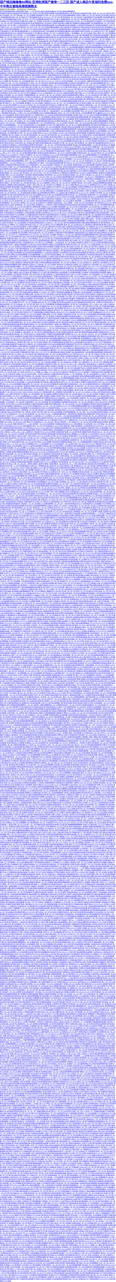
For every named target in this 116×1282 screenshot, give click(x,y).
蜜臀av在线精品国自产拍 (29, 1119)
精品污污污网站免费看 (106, 609)
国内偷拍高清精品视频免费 (13, 1038)
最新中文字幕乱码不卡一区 (10, 673)
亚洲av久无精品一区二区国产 (57, 505)
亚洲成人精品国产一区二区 (84, 864)
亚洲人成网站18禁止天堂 (29, 1181)
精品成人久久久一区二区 (106, 19)
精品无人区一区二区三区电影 (88, 394)
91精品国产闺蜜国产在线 (11, 157)
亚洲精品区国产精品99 (66, 41)
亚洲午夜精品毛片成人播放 (78, 1125)
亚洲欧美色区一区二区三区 (64, 547)
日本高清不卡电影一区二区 (9, 167)
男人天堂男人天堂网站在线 (97, 505)
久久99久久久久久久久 (88, 1036)
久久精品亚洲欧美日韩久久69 (63, 274)
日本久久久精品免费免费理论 (90, 478)
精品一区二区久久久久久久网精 (31, 51)
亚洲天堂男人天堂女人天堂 (38, 1173)
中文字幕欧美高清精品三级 (73, 69)
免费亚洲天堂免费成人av (38, 828)
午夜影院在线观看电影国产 (90, 1147)
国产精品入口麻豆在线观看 (57, 73)
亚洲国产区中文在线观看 (23, 784)
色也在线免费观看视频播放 (32, 1091)
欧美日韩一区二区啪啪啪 (8, 1157)
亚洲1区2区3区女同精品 (60, 757)
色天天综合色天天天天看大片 (92, 280)
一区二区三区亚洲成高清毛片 (79, 525)
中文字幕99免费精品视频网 (77, 406)
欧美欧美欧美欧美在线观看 (79, 486)
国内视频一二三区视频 (82, 201)
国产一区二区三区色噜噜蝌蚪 (43, 765)
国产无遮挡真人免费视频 (52, 59)
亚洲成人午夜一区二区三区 (66, 583)
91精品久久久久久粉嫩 (49, 207)
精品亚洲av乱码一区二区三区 (23, 976)
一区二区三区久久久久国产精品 (51, 167)
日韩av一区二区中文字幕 (65, 113)
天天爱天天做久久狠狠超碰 (97, 270)
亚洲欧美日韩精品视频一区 (42, 1024)
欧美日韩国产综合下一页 (51, 1091)
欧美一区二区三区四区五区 (52, 697)
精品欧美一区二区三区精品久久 (87, 1028)
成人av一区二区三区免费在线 (20, 61)
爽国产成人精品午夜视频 (96, 731)
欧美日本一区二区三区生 (62, 507)
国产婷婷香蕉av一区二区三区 (48, 1030)
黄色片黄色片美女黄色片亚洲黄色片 (84, 1129)
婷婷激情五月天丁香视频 (41, 926)
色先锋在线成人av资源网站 (33, 513)
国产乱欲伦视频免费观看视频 (79, 633)
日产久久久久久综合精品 (35, 1095)
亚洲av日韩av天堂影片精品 (31, 1135)
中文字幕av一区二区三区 (25, 769)
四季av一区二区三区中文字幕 (35, 870)
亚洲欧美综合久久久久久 (44, 248)
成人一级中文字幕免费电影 (54, 1107)
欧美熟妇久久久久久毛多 (54, 426)
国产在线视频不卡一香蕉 (103, 230)
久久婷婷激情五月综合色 (104, 761)
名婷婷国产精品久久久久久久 (65, 410)
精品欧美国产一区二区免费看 (61, 111)
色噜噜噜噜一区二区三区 (23, 635)
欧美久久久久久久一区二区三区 (49, 17)
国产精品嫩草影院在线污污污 (103, 143)
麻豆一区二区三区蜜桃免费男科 (36, 77)
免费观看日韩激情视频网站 (93, 47)
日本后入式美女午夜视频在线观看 (73, 852)
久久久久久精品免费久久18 (63, 784)
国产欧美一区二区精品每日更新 (30, 701)
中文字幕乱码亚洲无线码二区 (51, 181)
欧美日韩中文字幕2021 (30, 761)
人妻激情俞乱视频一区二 (87, 454)
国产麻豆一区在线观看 (27, 944)
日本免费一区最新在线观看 (53, 537)
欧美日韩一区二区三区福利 (42, 635)
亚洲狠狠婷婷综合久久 (66, 553)
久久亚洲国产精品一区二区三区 (95, 573)
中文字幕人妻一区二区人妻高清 (92, 416)
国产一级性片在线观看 (46, 547)
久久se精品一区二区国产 (96, 741)
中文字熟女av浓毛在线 (21, 268)
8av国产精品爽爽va (10, 346)
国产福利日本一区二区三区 (92, 360)
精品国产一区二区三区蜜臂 (56, 892)
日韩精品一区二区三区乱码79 (70, 1060)
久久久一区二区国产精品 (73, 836)
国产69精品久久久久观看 (18, 1193)
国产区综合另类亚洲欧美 (67, 551)
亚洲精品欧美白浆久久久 (63, 424)
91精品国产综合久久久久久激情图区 (45, 462)
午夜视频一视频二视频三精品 (83, 218)
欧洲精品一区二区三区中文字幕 (105, 1081)
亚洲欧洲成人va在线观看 (58, 272)
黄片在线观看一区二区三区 (91, 163)
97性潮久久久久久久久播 (64, 533)
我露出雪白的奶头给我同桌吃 (100, 876)
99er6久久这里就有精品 (51, 501)
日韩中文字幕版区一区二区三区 (30, 155)
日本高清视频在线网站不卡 (48, 517)
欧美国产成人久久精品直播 (73, 342)
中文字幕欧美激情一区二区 (61, 125)
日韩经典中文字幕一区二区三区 (75, 314)
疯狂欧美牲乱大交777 (39, 75)
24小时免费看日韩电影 (52, 1209)
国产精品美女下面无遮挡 (70, 478)
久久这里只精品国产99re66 (61, 1002)
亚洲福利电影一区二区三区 (35, 820)
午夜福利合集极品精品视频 (25, 430)
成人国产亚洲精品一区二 (92, 537)
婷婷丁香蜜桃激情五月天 (8, 280)
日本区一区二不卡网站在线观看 (51, 958)
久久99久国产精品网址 (18, 226)
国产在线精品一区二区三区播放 (52, 691)
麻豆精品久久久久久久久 (34, 904)
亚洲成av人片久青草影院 (13, 1265)
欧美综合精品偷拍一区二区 (32, 45)
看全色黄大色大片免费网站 (82, 1066)
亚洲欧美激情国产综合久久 (40, 936)
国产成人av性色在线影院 (38, 244)
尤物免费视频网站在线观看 (32, 1040)
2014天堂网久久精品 (80, 856)
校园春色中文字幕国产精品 (52, 1040)
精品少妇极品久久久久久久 (18, 621)
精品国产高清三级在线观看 (94, 1115)
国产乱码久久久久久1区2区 (67, 1181)
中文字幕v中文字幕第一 (44, 35)
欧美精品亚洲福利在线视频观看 (34, 1123)
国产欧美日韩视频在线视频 (103, 553)
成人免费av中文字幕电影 (44, 203)
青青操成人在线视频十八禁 (73, 870)
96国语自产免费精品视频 (45, 358)
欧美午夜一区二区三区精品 (19, 230)
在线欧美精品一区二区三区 (16, 478)
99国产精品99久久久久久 (22, 1159)
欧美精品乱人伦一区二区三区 (99, 1165)
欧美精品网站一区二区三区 (64, 627)
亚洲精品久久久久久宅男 (50, 155)
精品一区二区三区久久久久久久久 (43, 81)
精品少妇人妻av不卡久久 (65, 147)
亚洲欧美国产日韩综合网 (106, 129)
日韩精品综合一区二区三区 (45, 39)
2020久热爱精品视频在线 (48, 113)
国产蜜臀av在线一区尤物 (60, 458)
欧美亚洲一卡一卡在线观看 (66, 509)
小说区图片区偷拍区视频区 (24, 753)
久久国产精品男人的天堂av (86, 482)
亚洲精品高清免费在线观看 (45, 25)
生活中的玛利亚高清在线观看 (83, 912)
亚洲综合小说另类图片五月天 (103, 262)
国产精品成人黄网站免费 (42, 611)
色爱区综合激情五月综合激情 (89, 561)
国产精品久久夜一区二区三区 (35, 177)
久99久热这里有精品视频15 (106, 67)
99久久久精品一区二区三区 (32, 980)
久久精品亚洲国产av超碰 (31, 212)
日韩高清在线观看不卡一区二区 (15, 557)
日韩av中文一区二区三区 (38, 1175)
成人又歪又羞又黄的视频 (80, 35)
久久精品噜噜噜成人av (86, 581)
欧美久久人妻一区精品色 (20, 1219)
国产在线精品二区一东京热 (49, 55)
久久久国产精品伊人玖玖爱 (103, 759)
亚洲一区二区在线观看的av (40, 350)
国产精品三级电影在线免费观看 (54, 1115)
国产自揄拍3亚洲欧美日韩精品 (42, 310)
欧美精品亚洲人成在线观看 (61, 924)
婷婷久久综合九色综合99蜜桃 (104, 470)
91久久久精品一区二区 (20, 348)
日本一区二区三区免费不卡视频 (91, 511)
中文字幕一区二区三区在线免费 (83, 230)
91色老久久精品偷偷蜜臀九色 (56, 573)
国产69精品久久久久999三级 (39, 272)
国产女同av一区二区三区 (44, 912)
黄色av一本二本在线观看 (52, 781)
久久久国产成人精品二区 (102, 1159)
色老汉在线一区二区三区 (102, 591)
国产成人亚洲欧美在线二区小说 (60, 1044)
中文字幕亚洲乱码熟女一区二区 (45, 1113)
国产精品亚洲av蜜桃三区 (33, 972)
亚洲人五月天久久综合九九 (59, 197)
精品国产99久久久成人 (52, 19)
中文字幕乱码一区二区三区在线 (96, 220)
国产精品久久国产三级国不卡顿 (21, 675)
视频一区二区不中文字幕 (27, 380)
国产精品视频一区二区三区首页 (30, 842)
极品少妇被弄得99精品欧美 (74, 318)
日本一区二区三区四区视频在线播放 (46, 27)
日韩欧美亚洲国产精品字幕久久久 (74, 93)
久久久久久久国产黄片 (97, 920)
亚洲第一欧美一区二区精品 (34, 1145)
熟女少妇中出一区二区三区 (55, 1149)
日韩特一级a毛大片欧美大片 (61, 527)
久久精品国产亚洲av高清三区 (16, 741)
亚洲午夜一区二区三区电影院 (74, 191)
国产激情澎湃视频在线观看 (88, 332)
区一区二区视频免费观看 (20, 816)
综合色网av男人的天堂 (61, 661)
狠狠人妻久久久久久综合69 (42, 802)
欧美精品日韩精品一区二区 (72, 175)
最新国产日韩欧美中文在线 (105, 376)
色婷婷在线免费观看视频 (45, 786)
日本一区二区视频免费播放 (87, 155)
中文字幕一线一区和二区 (82, 246)
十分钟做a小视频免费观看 (83, 547)
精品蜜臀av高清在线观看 (50, 1135)
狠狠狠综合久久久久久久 (92, 1149)
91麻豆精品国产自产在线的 (84, 232)
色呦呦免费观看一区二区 (32, 95)
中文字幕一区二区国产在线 (61, 330)
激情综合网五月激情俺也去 (18, 79)
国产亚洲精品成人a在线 (69, 1091)
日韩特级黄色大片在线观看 (13, 212)
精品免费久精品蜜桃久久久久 (40, 270)
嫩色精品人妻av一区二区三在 (85, 627)
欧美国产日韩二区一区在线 (68, 394)
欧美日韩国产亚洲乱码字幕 (31, 499)
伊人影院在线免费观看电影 (37, 723)
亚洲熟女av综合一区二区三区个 (39, 525)
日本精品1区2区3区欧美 (85, 755)
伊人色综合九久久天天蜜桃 (25, 199)
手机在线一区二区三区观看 (25, 15)
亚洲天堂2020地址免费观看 (56, 1062)
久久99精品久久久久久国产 (68, 1032)
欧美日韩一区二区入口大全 (84, 553)
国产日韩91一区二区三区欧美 (104, 565)
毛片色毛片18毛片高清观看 (18, 49)
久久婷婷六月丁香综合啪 (103, 99)
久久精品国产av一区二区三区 (30, 57)
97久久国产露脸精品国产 (100, 649)
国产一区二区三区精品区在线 (23, 661)
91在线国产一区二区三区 (27, 619)
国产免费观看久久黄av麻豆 (13, 250)
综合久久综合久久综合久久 (32, 392)
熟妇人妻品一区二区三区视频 (103, 33)
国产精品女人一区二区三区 (67, 595)
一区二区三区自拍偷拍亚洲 (101, 775)
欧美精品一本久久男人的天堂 (98, 402)
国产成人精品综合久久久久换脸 (64, 808)
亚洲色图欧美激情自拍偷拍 (85, 761)
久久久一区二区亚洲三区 (52, 571)
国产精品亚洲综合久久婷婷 (52, 707)
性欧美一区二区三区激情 (104, 153)
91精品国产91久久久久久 (30, 515)
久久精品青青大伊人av (90, 426)
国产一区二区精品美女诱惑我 (76, 484)
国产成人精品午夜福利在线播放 (94, 838)
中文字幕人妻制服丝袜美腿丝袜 (27, 127)
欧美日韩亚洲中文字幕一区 (102, 777)
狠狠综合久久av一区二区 (53, 103)
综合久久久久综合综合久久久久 (33, 400)
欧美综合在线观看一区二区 (15, 208)
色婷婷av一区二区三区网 (55, 828)
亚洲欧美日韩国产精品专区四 (34, 386)
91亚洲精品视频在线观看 (68, 101)
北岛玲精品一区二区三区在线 (101, 264)
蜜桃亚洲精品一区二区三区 (10, 69)
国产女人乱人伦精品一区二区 (72, 1073)
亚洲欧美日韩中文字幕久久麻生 (32, 59)
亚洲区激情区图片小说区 (45, 131)
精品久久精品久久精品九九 (63, 1022)
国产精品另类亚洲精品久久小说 (102, 125)
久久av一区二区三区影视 (59, 651)
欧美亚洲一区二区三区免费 (37, 1193)
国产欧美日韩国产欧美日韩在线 (99, 296)
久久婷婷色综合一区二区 (90, 733)
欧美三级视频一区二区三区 (101, 767)
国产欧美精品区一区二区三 (50, 101)
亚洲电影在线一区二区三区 (79, 599)
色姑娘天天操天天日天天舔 (59, 117)
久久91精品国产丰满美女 (87, 996)
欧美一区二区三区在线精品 (77, 428)
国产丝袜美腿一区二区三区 (31, 1199)
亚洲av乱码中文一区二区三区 (43, 918)
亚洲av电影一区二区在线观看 (98, 195)
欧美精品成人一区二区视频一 (63, 203)
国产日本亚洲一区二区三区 (37, 282)
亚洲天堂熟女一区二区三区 (77, 87)
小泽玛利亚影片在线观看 (53, 1185)
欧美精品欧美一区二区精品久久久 (98, 480)
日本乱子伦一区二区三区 (93, 641)
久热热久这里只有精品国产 (18, 739)
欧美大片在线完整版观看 (96, 135)
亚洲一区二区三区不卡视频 (76, 719)
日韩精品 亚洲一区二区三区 (70, 340)
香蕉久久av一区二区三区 (66, 1097)
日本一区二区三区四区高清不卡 (61, 926)
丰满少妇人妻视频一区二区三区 (35, 228)
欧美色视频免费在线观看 (41, 288)
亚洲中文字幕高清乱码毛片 (32, 900)
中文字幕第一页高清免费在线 (16, 1229)
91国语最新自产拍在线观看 (92, 17)
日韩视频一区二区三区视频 (15, 597)
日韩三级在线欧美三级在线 (83, 464)
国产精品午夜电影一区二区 (79, 85)
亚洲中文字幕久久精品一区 (55, 1048)
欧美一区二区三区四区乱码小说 (25, 954)
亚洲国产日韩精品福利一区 (81, 725)
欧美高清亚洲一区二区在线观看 (63, 119)
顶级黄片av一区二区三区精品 (80, 988)
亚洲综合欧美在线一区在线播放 (43, 31)
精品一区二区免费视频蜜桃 (30, 579)
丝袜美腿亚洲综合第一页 (9, 17)
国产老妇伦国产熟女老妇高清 (47, 1097)
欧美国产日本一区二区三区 (28, 1068)
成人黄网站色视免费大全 (96, 1175)
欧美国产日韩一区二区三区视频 (37, 440)
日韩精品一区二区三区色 (49, 1201)
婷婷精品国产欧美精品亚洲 (55, 151)
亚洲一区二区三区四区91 (38, 745)
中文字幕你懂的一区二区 (62, 769)
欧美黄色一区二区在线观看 (16, 222)
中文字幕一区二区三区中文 (64, 39)
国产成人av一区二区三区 (72, 163)
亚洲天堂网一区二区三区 (94, 816)
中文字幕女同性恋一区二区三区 (33, 934)
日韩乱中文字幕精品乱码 (65, 1000)
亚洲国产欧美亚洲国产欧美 (15, 904)
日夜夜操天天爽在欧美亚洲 (93, 224)
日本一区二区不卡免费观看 (34, 19)
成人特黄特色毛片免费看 (31, 737)
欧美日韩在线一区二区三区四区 (44, 627)
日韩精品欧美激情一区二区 (79, 960)
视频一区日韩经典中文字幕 (24, 1085)
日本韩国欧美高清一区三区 (63, 1046)
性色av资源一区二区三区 (93, 828)
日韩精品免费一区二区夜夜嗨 (52, 392)
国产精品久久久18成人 (105, 1209)
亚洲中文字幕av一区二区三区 (10, 535)
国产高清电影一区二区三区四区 (37, 836)
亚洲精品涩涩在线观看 (18, 318)
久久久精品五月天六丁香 (99, 31)
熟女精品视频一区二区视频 (43, 298)
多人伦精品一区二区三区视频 (83, 1081)
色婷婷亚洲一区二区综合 (88, 19)
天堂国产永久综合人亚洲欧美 (38, 49)
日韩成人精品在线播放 (11, 57)
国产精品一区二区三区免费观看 (87, 1263)
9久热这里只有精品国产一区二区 (91, 521)
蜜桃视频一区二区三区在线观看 (31, 673)
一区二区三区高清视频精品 (56, 1237)
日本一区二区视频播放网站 (82, 442)
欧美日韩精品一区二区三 (31, 181)
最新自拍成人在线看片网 (80, 29)
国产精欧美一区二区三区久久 (99, 328)
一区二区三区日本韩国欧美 (13, 181)
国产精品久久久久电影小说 (92, 739)
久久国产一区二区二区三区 (60, 1077)
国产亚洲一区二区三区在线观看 (68, 563)
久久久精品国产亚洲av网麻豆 (69, 1036)
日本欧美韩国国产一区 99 (64, 1251)
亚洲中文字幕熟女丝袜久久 (21, 63)
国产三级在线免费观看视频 (9, 958)
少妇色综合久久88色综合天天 (103, 952)
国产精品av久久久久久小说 (59, 270)
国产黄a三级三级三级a (62, 954)
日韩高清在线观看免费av (70, 95)
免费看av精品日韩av (44, 619)
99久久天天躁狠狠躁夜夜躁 (102, 611)
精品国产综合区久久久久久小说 (73, 643)
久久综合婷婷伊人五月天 (96, 434)
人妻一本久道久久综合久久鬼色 (97, 719)
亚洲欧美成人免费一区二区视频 (31, 21)
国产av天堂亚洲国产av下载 (95, 167)
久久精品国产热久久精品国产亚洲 (38, 906)
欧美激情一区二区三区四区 (14, 95)
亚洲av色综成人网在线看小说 (59, 681)
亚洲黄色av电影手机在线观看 (68, 848)
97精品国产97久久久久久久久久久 (58, 822)
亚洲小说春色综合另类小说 (38, 220)
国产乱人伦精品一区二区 (17, 135)
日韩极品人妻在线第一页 (12, 735)
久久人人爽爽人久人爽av (39, 372)
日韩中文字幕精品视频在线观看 (18, 458)
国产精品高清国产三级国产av (51, 324)
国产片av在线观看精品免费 (58, 195)
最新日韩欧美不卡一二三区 (22, 424)
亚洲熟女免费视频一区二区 (21, 731)
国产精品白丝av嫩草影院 (52, 888)
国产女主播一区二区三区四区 (39, 87)
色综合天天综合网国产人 (49, 376)
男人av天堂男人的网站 (80, 65)
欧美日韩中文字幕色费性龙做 (71, 898)
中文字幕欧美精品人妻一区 (29, 551)
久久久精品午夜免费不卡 (98, 525)
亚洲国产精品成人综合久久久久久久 (56, 312)
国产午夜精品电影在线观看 (15, 228)
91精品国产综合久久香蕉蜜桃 (26, 982)
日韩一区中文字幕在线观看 (64, 1243)
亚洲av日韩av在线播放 (45, 246)
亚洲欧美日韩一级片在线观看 (99, 65)
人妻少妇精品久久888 (84, 284)
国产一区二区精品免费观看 (48, 677)
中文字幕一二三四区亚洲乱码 (98, 181)
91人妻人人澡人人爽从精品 (76, 364)
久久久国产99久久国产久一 (103, 41)
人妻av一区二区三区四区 (52, 390)
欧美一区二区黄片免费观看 (15, 328)
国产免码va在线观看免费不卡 (36, 318)
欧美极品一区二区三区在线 (28, 378)
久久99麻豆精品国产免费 (33, 214)
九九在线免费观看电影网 (70, 149)
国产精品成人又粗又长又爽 (96, 252)
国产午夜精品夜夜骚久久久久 (43, 1066)
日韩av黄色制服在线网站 (46, 218)
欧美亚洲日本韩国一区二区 (22, 65)
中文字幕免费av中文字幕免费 (52, 679)
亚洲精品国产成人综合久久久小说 (44, 663)
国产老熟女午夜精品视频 (39, 964)
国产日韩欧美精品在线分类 (63, 771)
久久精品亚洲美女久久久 (63, 354)
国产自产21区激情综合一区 (82, 304)
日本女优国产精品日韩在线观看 (11, 749)
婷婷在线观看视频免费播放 (21, 830)
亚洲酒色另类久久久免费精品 (46, 577)
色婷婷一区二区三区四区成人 (46, 874)
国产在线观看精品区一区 (81, 635)
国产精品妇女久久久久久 (103, 203)
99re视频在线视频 (67, 980)
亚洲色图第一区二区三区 (60, 262)
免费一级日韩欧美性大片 (14, 970)
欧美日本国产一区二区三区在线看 (53, 587)
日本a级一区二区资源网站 (81, 966)
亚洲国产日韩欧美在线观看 (66, 860)
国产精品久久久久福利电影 (79, 61)
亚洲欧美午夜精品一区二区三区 (54, 617)
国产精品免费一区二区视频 (95, 697)
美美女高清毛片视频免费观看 (78, 751)
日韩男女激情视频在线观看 (62, 1241)
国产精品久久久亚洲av (70, 1040)
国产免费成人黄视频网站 (65, 777)
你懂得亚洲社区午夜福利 (23, 330)
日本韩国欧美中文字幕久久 (11, 499)
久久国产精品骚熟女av (77, 721)
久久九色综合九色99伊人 (20, 260)
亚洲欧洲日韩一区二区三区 (70, 19)
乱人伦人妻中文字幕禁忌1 (46, 468)
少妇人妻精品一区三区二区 (57, 133)
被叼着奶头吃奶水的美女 (17, 308)
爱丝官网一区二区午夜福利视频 (24, 482)
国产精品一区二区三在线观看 (40, 183)
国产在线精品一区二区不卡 (74, 452)
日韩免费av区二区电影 (87, 866)
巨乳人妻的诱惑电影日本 (12, 703)
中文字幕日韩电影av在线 (105, 545)
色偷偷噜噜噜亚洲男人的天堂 (102, 1022)
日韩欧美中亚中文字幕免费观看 (33, 914)
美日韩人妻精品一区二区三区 (73, 388)
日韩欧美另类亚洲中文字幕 (37, 739)
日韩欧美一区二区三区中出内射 (66, 358)
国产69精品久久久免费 (70, 1058)
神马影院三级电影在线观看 (34, 175)
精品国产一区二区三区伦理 (92, 51)
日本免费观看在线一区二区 (100, 23)
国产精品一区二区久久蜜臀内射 (91, 324)
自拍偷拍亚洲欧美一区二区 (90, 705)
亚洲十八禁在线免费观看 (35, 667)
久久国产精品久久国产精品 (43, 661)
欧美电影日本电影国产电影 (82, 13)
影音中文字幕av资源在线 (89, 127)
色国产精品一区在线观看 (92, 1215)
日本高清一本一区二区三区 (58, 1143)
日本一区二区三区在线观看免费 (25, 543)
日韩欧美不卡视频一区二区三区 (77, 794)
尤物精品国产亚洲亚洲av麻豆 (81, 924)
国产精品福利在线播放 (66, 747)
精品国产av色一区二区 (102, 199)
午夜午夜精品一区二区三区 (81, 1249)
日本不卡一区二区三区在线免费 (89, 45)
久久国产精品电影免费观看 (89, 579)
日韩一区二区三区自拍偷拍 (84, 203)
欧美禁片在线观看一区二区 (72, 557)
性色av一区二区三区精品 (103, 543)
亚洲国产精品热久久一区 (52, 1058)
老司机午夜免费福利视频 (57, 1173)
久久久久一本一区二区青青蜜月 (59, 1139)
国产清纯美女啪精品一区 (56, 254)
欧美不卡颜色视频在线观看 (104, 1117)
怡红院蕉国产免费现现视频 (19, 1189)
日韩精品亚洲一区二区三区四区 (102, 53)
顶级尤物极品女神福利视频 (74, 71)
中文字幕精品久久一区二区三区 (16, 414)
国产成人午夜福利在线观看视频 (58, 77)
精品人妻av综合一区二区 (45, 940)
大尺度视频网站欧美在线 (84, 860)
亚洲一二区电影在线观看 (80, 131)
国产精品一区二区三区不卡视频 (85, 147)
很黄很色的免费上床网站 (60, 607)
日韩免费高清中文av (98, 216)
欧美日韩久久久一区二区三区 (39, 1064)
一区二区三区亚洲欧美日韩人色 (93, 557)
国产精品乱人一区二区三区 (11, 400)
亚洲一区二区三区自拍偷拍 (18, 191)
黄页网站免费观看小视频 (76, 350)
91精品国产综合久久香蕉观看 (98, 428)
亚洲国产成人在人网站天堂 (48, 1087)
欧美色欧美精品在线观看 (97, 1024)
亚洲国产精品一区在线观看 (72, 733)
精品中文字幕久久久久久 (68, 928)
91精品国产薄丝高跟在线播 (83, 300)
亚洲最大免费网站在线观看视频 (66, 788)
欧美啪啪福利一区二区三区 (88, 1201)
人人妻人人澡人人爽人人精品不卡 (77, 1054)
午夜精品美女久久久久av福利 (89, 380)
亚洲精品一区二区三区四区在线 (30, 356)
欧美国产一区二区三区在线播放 (97, 282)
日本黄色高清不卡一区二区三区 (76, 1050)
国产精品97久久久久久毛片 (18, 1275)
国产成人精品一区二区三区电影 (13, 571)
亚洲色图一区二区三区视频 (11, 1183)
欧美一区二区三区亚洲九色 (21, 936)
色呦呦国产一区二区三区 (73, 159)
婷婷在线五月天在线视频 (18, 408)
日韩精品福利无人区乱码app (69, 57)
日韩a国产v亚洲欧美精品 (103, 1241)
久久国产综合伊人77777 (15, 513)
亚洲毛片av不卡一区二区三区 (17, 890)
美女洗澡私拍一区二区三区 (92, 342)
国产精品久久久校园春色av (9, 547)
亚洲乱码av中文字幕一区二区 (75, 21)
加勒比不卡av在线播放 (52, 129)
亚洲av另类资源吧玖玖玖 (89, 278)
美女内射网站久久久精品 (82, 1157)
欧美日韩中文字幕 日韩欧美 (42, 274)
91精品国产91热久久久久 (59, 420)
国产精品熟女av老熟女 (48, 629)
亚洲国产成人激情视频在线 (40, 193)
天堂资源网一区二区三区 (83, 1012)
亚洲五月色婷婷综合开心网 (63, 276)
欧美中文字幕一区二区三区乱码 (24, 37)
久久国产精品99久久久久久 (52, 733)
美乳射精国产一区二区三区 (99, 633)
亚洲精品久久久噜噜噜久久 (54, 902)
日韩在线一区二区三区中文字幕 (21, 910)
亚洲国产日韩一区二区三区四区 (11, 360)
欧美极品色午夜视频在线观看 (94, 1267)
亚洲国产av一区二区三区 (68, 581)
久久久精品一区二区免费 (14, 398)
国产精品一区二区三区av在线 (32, 210)
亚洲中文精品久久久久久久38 (43, 784)
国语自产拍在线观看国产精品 (25, 147)
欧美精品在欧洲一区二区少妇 (77, 741)
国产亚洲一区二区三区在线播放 (78, 523)
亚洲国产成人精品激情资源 (74, 352)
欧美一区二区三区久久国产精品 (19, 422)
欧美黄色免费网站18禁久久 (53, 709)
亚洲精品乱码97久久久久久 (10, 1253)
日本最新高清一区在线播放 (73, 914)
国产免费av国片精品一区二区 (45, 354)
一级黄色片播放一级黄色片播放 (37, 464)
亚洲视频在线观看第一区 (63, 304)
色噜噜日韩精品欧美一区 (55, 804)
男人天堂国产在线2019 (14, 934)
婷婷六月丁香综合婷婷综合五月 (39, 1223)
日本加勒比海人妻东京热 (33, 689)
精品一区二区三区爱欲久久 (93, 256)
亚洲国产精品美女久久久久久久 (83, 1241)
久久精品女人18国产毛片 (86, 43)
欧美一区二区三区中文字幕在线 (40, 258)
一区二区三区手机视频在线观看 (23, 533)
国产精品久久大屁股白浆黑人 (36, 334)
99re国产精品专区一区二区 (58, 107)
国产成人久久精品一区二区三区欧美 (21, 354)
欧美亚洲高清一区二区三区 (68, 462)
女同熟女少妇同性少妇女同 (71, 727)
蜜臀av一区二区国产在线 (8, 394)
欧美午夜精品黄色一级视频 (78, 826)
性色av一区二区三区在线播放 (83, 784)
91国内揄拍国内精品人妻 (63, 13)
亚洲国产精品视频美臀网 (55, 334)
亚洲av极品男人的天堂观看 (48, 41)
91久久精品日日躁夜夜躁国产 (79, 137)
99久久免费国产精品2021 (34, 571)
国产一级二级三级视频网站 (43, 529)
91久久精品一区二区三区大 (42, 1014)
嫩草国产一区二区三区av (59, 350)
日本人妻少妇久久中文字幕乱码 (40, 260)
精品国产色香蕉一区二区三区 (83, 565)
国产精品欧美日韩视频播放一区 (78, 228)
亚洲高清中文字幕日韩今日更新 (61, 894)
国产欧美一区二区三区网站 (19, 1173)
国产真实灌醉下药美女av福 (27, 232)
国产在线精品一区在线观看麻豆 (50, 852)
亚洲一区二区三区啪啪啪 (44, 944)
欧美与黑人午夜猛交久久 (14, 1151)
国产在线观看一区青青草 (50, 1004)
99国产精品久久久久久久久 (79, 185)
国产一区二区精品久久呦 (15, 1008)
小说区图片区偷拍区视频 (61, 846)
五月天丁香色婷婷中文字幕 (49, 567)
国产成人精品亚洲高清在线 (63, 37)
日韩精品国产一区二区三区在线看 (41, 165)
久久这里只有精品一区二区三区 (27, 956)
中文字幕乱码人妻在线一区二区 (44, 33)
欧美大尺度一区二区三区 (17, 93)
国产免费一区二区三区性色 (103, 784)
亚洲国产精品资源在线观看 (15, 505)
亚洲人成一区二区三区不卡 (86, 250)
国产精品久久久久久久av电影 (28, 456)
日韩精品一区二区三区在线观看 (74, 1207)
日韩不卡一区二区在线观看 (52, 932)
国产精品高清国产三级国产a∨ (53, 69)
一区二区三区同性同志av (38, 1271)
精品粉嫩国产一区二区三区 (40, 751)
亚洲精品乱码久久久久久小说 (78, 193)
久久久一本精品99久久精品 (58, 326)
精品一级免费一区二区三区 (99, 635)
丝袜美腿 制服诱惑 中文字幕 (89, 149)
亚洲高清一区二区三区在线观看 (66, 187)
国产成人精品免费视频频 (77, 531)
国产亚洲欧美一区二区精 (83, 143)
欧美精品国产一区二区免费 (23, 1010)
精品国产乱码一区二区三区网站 (39, 695)
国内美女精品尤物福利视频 (58, 83)
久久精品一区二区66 (13, 617)
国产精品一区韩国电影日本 (25, 242)
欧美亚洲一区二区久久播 (80, 625)
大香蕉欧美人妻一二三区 (22, 1079)
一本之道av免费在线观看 (29, 1000)
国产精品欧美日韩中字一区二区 (76, 1255)
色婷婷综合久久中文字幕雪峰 (102, 541)
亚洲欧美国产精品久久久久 (73, 667)
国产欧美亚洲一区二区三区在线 (71, 17)
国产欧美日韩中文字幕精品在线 (72, 904)
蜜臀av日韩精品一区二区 (60, 61)
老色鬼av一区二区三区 (72, 400)
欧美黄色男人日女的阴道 (51, 597)
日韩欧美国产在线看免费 (102, 860)
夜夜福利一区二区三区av (70, 1211)
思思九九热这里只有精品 (18, 643)
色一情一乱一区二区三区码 (87, 67)
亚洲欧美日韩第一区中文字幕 (80, 490)
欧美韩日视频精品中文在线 (87, 187)
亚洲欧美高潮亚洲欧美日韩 (102, 547)
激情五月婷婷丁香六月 (65, 1099)
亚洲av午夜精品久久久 (10, 1169)
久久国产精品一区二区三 (31, 563)
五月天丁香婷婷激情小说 (75, 1123)
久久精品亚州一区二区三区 (30, 332)
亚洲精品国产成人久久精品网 (62, 675)
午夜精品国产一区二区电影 (63, 1159)
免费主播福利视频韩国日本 (90, 222)
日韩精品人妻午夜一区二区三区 (64, 601)
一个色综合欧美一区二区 (61, 242)
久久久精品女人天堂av (89, 392)
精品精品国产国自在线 (78, 458)
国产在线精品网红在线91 (69, 996)
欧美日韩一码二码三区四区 (27, 786)
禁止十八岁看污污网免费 (26, 1022)
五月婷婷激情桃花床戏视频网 (33, 360)
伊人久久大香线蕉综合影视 (50, 545)
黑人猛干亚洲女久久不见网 (104, 629)
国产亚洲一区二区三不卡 (91, 49)
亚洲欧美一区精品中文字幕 (66, 577)
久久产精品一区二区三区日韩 (86, 653)
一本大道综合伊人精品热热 (92, 1073)
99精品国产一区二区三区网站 (82, 976)
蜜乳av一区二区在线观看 (79, 1139)
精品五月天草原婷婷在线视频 (101, 527)
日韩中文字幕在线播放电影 (58, 559)
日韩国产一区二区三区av (73, 151)
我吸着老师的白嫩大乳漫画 (71, 1095)
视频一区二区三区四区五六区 (25, 1099)
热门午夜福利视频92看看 (40, 486)
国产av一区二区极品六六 (14, 665)
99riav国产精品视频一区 (73, 1273)
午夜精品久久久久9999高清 (28, 790)
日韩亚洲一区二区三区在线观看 (30, 314)
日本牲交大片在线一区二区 (18, 715)
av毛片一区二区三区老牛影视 (74, 645)
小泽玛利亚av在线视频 (18, 820)
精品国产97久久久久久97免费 (45, 432)
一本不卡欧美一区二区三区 (57, 1075)
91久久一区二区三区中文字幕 (47, 593)
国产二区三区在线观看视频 (71, 1265)
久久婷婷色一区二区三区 (52, 416)
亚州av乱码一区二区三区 (17, 438)
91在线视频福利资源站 (29, 735)
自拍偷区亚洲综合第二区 (34, 1058)
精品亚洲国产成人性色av (58, 695)
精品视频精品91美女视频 (57, 220)
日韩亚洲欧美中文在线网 (102, 177)
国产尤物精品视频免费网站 (76, 450)
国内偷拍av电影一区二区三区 (46, 147)
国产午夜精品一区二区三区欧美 (97, 721)
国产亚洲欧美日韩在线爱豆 (95, 458)
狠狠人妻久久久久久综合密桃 (59, 216)
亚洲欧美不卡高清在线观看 (82, 292)
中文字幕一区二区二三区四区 (36, 438)
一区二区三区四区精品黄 (25, 125)
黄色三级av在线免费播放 (103, 234)
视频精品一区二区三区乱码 (59, 826)
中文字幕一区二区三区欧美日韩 (76, 296)
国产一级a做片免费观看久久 (20, 244)
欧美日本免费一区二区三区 (63, 368)
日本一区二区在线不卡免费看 (25, 601)
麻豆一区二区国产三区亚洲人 (30, 898)
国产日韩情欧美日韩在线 (18, 23)
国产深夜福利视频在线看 (44, 846)
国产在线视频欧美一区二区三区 (19, 669)
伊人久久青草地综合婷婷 (20, 800)
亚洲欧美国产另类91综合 (95, 414)
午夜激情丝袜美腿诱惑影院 (25, 565)
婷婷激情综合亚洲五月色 (86, 302)
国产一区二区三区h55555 (26, 284)
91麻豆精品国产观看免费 (86, 788)
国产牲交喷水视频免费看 (67, 15)
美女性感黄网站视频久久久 (90, 396)
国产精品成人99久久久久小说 (51, 569)
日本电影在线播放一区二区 (53, 362)
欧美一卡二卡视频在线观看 (95, 1111)
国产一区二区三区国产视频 (85, 874)
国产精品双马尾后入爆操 (106, 392)
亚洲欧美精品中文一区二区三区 (69, 278)
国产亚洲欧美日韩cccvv (49, 398)
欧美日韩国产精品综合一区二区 (58, 884)
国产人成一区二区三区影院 (51, 95)
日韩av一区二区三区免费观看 (28, 113)
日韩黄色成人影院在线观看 (34, 47)
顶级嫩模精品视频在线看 (44, 37)
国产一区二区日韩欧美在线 (45, 123)
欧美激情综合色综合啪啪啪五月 (76, 254)
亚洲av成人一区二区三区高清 (71, 1119)
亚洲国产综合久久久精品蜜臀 (63, 918)
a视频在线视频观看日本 (96, 826)
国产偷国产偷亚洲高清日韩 (40, 1249)
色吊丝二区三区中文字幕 (79, 822)
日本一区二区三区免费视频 (69, 1089)
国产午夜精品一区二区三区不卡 (93, 175)
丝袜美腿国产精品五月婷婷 (80, 31)
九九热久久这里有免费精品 (88, 173)
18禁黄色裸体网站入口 (21, 745)
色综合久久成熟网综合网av (55, 641)
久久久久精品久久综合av (58, 1261)
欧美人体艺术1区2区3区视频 (32, 236)
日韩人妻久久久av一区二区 (105, 336)
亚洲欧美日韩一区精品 (28, 358)
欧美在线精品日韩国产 (66, 946)
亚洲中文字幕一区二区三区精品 (60, 348)
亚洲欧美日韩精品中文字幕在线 (55, 523)
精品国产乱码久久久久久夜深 (32, 655)
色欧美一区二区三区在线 (65, 99)
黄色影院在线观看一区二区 (73, 834)
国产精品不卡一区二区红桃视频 (13, 103)
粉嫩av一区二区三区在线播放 (26, 613)
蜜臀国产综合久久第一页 (101, 346)
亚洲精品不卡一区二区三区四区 (84, 466)
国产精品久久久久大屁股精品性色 (89, 982)
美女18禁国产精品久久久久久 (80, 757)
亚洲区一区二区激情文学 (81, 264)
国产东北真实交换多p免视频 (76, 252)
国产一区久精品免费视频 (94, 83)
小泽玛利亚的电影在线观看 (62, 145)
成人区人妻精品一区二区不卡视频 (11, 296)
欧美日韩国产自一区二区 (98, 228)
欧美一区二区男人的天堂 (21, 372)
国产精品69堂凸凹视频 (38, 109)
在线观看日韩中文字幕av (28, 131)
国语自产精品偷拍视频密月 (47, 777)
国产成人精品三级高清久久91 (46, 990)
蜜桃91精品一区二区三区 (32, 388)
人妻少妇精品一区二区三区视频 (24, 121)
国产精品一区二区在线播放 (81, 507)
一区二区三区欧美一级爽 (81, 81)
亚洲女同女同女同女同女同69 (90, 27)
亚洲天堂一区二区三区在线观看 (24, 846)
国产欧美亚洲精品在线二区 (64, 942)
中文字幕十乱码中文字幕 (38, 1237)
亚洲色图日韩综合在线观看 (104, 501)
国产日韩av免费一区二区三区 (49, 43)
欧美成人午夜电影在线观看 (58, 316)
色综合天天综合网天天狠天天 (106, 15)
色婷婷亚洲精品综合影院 (12, 1028)
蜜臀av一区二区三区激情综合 (89, 95)
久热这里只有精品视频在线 (74, 828)
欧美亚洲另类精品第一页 (50, 864)
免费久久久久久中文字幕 (100, 661)
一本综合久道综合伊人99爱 (46, 374)
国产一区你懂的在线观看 (43, 119)
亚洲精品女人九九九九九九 (97, 631)
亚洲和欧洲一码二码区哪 (20, 420)
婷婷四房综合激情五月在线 (55, 824)
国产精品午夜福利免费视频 (96, 1079)
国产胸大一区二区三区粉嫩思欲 (83, 675)
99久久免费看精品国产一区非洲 (21, 1137)
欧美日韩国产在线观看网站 (64, 613)
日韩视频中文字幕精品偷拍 (59, 63)
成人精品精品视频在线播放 (54, 161)
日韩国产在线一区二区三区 (80, 619)
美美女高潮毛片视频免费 (18, 352)
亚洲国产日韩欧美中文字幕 (30, 101)
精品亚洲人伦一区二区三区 (63, 1020)
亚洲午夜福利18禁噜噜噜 (53, 1195)
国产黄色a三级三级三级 (37, 450)
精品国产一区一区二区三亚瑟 (20, 1117)
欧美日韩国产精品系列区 (67, 1038)
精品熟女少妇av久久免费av (89, 474)
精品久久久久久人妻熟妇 (78, 631)
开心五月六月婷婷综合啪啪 (67, 153)
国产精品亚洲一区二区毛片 (71, 888)
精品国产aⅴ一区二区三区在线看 (96, 812)
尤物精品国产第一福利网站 (85, 298)
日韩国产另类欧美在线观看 (89, 55)
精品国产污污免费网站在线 (59, 800)
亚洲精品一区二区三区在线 (19, 639)
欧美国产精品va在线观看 (65, 543)
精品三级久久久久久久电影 (56, 693)
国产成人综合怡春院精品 (60, 541)
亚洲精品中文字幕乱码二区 (81, 649)
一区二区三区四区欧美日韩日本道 (49, 179)
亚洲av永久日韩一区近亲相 (84, 378)
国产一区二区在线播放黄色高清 (57, 1008)
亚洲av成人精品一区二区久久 (17, 238)
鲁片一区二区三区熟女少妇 (78, 1008)
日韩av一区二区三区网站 (15, 159)
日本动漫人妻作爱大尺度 (106, 278)
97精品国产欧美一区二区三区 (98, 1151)
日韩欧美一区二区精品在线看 (37, 344)
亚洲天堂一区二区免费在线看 (20, 193)
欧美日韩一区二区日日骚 (44, 89)
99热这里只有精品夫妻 (100, 260)
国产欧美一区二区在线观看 (40, 117)
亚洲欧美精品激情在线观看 (63, 115)
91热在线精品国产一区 (29, 992)
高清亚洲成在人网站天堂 (31, 1036)
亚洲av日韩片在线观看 (61, 490)
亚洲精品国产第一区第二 (23, 759)
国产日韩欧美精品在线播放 (34, 888)
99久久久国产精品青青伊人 (72, 360)
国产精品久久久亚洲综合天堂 (50, 472)
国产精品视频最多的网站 (72, 222)
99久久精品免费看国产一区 (34, 1185)
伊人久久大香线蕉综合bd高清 (14, 569)
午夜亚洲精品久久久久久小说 (22, 276)
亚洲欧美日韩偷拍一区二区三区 (24, 39)
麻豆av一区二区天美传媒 (83, 1018)
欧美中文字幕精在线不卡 (101, 771)
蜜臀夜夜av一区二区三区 (70, 324)
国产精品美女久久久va (40, 854)
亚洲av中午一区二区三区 (79, 422)
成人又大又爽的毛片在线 (98, 1141)
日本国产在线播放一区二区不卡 (65, 482)
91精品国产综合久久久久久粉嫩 (84, 1155)
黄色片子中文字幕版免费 (54, 224)
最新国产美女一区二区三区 (35, 426)
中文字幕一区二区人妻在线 (79, 366)
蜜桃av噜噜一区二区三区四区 (104, 942)
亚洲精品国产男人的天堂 (73, 344)
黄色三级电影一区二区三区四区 (96, 872)
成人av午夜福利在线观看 (33, 930)
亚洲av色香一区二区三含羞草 (25, 201)
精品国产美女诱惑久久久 (100, 141)
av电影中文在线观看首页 (20, 240)
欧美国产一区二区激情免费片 (63, 1018)
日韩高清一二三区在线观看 (104, 675)
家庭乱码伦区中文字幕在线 (61, 802)
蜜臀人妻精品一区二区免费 (103, 755)
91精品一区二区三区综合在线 (26, 374)
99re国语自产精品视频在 (100, 430)
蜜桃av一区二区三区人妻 (90, 898)
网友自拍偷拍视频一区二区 (38, 316)
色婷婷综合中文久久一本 (96, 316)
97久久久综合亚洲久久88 (71, 212)
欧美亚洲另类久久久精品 (66, 956)
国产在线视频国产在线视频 (58, 402)
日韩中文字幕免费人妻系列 (45, 565)
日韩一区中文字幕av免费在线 (78, 922)
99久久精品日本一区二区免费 (16, 667)
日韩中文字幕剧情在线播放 (82, 936)
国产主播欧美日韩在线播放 (42, 330)
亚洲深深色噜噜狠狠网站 (89, 340)
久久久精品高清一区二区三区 (45, 1251)
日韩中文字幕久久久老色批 (23, 814)
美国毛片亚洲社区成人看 (83, 747)
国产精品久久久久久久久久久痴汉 (38, 428)
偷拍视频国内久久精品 (88, 338)
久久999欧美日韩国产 (48, 1183)
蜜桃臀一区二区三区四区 (44, 601)
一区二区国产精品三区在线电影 (13, 804)
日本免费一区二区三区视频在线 (51, 579)
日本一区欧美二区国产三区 (30, 412)
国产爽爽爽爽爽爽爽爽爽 (50, 57)
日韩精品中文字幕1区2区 (21, 631)
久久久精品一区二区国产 (47, 292)
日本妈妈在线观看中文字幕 (30, 581)
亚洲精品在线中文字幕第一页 (16, 1149)
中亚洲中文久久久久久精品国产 (79, 372)
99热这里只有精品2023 (65, 629)
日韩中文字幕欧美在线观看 (57, 886)
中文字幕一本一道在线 (50, 1163)
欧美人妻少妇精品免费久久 (101, 938)
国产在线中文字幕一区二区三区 (76, 1217)
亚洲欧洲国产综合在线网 (64, 300)
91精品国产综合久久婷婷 (83, 786)
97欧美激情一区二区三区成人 (89, 1058)
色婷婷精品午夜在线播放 (94, 476)
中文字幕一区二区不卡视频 (35, 1048)
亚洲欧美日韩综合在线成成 (9, 13)
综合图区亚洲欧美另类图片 (74, 1109)
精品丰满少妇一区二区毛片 (92, 820)
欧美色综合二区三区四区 (22, 370)
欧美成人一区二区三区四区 (102, 494)
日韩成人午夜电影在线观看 (73, 691)
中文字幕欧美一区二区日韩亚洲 (81, 611)
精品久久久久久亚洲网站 (14, 900)
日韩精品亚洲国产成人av (101, 1163)
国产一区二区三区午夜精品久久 (66, 67)
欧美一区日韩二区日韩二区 (25, 1101)
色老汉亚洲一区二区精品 (23, 143)
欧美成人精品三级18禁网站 (35, 573)
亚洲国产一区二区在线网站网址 (74, 890)
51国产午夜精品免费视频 (42, 262)
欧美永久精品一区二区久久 (22, 141)
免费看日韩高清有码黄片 (39, 107)
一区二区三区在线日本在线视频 (11, 252)
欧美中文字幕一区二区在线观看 (29, 545)
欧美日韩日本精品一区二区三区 (30, 340)
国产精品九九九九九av (15, 1036)
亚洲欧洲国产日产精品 (36, 163)
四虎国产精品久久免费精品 (46, 1167)
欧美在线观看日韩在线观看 (96, 314)
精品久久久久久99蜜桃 (40, 637)
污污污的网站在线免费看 (17, 733)
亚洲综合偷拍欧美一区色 (103, 25)
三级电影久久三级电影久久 (34, 416)
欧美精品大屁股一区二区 (62, 529)
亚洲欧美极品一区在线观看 (26, 123)
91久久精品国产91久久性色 (71, 59)
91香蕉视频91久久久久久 (67, 950)
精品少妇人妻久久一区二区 (76, 745)
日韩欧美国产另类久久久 (57, 539)
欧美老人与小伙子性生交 (58, 751)
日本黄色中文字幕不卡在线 (45, 896)
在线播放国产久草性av (90, 210)
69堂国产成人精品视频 (62, 765)
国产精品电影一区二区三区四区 (18, 607)
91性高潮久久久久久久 (16, 1195)
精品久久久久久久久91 (37, 452)
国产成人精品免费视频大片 (18, 974)
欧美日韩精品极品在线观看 (42, 527)
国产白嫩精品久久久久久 (68, 43)
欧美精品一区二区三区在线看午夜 (23, 89)
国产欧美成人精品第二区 (31, 454)
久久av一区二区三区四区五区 (72, 408)
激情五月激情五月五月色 (14, 129)
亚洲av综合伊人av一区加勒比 (35, 519)
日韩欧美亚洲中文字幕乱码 (31, 1072)
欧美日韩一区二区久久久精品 (101, 201)
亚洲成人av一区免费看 (8, 470)
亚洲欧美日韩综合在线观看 (55, 208)
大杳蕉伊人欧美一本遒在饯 (24, 119)
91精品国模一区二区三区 (66, 207)
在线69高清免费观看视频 (75, 220)
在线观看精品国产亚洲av (16, 1209)
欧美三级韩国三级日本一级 (62, 912)
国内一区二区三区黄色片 (87, 248)
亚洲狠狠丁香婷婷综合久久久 (102, 139)
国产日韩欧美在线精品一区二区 (66, 496)
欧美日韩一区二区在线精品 (85, 808)
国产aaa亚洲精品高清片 (51, 214)
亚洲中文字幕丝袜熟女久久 (103, 1087)
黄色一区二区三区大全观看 (71, 396)
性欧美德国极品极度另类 (21, 117)
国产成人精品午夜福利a (93, 1075)
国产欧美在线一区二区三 (24, 27)
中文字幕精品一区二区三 (60, 185)
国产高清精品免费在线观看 (37, 256)
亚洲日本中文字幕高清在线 (33, 707)
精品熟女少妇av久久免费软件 (77, 1173)
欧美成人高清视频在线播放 (47, 735)
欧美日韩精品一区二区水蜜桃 (19, 109)
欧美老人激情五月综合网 (78, 197)
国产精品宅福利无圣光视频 (10, 1083)
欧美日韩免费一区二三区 (53, 386)
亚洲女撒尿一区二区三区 (42, 555)
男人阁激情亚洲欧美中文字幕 (50, 332)
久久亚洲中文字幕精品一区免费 (36, 659)
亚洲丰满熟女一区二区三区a (94, 711)
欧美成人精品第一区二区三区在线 (90, 472)
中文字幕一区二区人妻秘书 (73, 902)
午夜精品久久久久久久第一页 (35, 1217)
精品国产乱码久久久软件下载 (38, 922)
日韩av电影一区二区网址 (15, 713)
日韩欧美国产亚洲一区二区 (65, 432)
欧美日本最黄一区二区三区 (91, 103)
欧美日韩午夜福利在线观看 (81, 79)
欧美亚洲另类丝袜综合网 (99, 1249)
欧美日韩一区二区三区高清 (22, 627)
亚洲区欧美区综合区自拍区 (67, 205)
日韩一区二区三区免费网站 (90, 1253)
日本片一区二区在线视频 (22, 1153)
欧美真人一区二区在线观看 (104, 956)
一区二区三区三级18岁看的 (24, 496)
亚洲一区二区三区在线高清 (62, 763)
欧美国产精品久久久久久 (8, 567)
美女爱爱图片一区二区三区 (40, 197)
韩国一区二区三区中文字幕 (56, 228)
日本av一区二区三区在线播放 (59, 440)
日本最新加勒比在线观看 (97, 272)
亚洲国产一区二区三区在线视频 (44, 424)
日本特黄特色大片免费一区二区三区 (95, 97)
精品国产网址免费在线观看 (93, 585)
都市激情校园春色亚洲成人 (45, 201)
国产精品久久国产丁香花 (89, 569)
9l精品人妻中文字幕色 (21, 272)
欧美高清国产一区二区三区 (43, 145)
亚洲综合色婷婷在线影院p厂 (47, 153)
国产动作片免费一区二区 (67, 755)
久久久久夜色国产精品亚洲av (94, 749)
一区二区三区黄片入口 (22, 757)
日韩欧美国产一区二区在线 (78, 436)
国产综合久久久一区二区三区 (82, 260)
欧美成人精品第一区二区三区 (73, 958)
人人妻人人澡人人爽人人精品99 (103, 304)
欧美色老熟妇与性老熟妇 (99, 81)
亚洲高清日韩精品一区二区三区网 (80, 1127)
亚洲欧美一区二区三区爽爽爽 (35, 159)
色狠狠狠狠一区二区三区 (66, 1101)
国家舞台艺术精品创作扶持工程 (11, 914)
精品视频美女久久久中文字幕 (20, 216)
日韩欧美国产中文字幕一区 (33, 501)
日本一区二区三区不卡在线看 (12, 45)
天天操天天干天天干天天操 (19, 418)
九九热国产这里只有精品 (55, 256)
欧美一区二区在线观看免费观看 (73, 47)
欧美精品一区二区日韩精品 (13, 386)
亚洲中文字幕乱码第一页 (91, 824)
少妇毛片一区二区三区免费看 (98, 334)
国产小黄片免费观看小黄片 (60, 492)
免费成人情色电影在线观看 (90, 679)
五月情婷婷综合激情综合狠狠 (17, 872)
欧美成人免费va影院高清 (51, 382)
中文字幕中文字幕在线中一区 (33, 97)
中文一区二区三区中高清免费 (47, 848)
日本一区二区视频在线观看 (84, 286)
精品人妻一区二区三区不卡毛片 (89, 517)
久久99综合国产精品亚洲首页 (70, 567)
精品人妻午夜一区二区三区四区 (97, 1275)
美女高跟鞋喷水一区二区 (23, 1024)
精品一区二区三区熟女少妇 (45, 942)
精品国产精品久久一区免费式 (84, 629)
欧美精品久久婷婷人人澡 (97, 1139)
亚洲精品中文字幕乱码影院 (55, 872)
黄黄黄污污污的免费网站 (98, 131)
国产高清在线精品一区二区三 (99, 117)
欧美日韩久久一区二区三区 (56, 1111)
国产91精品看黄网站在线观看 (38, 539)
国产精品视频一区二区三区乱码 (71, 280)
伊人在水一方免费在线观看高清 (55, 414)
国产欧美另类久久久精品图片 (91, 792)
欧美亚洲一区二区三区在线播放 (92, 157)
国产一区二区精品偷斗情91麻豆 (64, 298)
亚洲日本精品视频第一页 (47, 968)
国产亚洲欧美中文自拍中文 (55, 1109)
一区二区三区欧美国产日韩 (72, 850)
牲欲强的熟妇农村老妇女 (89, 930)
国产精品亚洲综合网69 (69, 250)
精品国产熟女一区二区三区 (94, 683)
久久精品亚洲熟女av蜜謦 (24, 145)
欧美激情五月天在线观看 (45, 938)
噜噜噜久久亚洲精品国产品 (34, 792)
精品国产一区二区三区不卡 (94, 842)
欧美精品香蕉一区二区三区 (50, 581)
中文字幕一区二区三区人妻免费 (103, 846)
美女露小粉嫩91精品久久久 (74, 812)
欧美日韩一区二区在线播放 (81, 527)
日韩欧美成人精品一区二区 (79, 1024)
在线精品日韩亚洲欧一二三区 (91, 513)
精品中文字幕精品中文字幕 (13, 932)
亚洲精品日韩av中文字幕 (51, 689)
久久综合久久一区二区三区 (53, 222)
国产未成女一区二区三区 (60, 611)
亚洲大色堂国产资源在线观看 (65, 1263)
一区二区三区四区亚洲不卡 (21, 83)
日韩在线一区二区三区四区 (62, 165)
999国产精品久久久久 (40, 133)
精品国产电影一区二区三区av (83, 115)
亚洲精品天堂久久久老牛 (98, 185)
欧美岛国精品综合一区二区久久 (22, 1127)
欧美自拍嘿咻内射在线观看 (85, 593)
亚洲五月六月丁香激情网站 (24, 555)
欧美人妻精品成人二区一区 (91, 1119)
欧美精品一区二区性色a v (53, 557)
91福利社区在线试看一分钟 (21, 350)
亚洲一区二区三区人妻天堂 (102, 13)
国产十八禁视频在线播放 (88, 1227)
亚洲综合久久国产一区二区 (12, 655)
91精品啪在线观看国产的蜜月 (87, 129)
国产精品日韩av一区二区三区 (78, 1261)
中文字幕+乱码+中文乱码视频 (14, 382)
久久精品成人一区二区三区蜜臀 (90, 848)
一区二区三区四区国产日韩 (29, 583)
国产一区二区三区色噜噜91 (43, 1129)
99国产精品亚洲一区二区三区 (16, 645)
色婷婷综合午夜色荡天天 (65, 1157)
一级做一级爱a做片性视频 (35, 1107)
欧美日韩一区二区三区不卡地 (105, 1251)
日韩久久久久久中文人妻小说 (41, 61)
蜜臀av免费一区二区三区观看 (52, 314)
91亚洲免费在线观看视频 (93, 352)
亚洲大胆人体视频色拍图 (45, 613)
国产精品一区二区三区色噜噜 (72, 51)
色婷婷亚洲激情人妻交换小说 (29, 167)
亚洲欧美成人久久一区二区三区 (60, 230)
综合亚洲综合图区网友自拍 (82, 938)
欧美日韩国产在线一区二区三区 (22, 442)
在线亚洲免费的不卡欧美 (24, 599)
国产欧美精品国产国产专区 (23, 195)
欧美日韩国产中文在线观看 (15, 214)
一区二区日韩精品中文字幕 (50, 1060)
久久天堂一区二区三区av (42, 1085)
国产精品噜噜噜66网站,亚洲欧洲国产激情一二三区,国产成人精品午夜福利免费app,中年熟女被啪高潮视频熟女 (37, 11)
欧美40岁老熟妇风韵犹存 (60, 721)
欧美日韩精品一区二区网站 (53, 890)
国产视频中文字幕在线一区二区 (13, 605)
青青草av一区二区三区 (40, 1052)
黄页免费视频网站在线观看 (31, 587)
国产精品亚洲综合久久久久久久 (32, 535)
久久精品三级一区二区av (31, 603)
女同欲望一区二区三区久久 (27, 671)
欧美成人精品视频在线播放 (82, 145)
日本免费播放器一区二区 (44, 482)
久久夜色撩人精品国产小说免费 (54, 252)
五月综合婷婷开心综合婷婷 (58, 858)
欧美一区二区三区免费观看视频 (66, 497)
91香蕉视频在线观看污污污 (56, 91)
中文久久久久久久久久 (95, 326)
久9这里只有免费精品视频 (33, 296)
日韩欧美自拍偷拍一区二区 (39, 268)
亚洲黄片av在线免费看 (25, 611)
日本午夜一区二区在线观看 (76, 659)
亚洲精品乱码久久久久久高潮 (95, 370)
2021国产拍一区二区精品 (78, 135)
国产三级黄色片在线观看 (24, 298)
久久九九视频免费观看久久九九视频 (12, 1044)
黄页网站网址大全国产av (94, 438)
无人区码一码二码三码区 (92, 1123)
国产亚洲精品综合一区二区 (38, 406)
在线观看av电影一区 (30, 1038)
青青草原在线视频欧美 (64, 292)
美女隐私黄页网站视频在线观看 (13, 930)
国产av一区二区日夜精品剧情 (50, 609)
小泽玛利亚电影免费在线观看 (100, 29)
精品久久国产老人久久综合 (75, 872)
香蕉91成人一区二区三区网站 (43, 507)
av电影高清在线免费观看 (78, 63)
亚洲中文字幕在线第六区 (27, 948)
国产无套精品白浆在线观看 (99, 35)
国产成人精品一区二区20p (66, 878)
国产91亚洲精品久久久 (33, 569)
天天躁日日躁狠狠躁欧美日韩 (36, 794)
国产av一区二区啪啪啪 (71, 474)
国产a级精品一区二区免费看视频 (29, 755)
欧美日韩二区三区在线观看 (40, 920)
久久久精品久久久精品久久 (35, 448)
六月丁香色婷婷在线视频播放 (91, 709)
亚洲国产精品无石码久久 (36, 290)
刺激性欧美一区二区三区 (15, 972)
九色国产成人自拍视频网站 (40, 623)
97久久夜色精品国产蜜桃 (71, 679)
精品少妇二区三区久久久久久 (63, 89)
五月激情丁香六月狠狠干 (59, 920)
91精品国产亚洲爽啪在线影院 (98, 87)
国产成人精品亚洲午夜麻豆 (64, 322)
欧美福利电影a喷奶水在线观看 (43, 336)
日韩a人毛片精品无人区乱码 (15, 794)
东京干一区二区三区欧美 (27, 1225)
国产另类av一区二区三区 (54, 645)
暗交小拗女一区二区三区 (12, 515)
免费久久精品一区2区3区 (56, 683)
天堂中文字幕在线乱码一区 (82, 763)
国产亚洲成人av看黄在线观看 (67, 810)
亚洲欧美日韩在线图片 (55, 723)
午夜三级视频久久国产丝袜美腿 (20, 1081)
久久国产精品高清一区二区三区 (27, 41)
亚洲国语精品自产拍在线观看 (62, 1117)
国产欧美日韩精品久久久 (86, 496)
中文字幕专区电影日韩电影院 (39, 29)
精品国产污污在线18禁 (46, 410)
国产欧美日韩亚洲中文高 (33, 1093)
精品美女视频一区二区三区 (74, 639)
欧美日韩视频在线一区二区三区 (53, 1187)
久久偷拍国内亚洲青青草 (91, 605)
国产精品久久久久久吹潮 (41, 65)
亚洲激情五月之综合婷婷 (77, 651)
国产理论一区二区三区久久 (73, 723)
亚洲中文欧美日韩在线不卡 (24, 115)
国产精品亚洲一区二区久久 (84, 613)
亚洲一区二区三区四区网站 (78, 844)
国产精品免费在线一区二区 (40, 63)
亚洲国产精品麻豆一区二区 (55, 484)
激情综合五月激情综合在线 (87, 1131)
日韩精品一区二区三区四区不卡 (81, 262)
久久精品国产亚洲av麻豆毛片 (10, 1119)
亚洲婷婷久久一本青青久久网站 (46, 205)
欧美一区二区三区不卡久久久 (85, 444)
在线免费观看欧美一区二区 (71, 535)
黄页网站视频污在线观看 (49, 946)
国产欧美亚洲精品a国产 (27, 810)
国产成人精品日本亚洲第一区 (45, 139)
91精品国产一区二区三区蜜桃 (38, 137)
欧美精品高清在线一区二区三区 (48, 280)
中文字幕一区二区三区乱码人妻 (85, 1243)
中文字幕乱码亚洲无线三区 (97, 1125)
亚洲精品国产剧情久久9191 (96, 133)
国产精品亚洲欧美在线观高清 (61, 725)
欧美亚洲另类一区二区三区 (43, 1241)
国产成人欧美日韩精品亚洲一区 (60, 830)
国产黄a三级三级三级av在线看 (92, 1135)
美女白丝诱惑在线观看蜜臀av (32, 252)
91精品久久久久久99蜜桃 (22, 623)
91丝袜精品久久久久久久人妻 (38, 79)
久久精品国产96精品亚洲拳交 (38, 1275)
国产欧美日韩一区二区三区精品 (58, 135)
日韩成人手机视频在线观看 (16, 73)
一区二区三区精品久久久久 (18, 163)
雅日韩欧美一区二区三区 (53, 175)
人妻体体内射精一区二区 (26, 234)
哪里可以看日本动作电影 (12, 376)
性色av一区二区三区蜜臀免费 (52, 1105)
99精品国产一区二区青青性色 (50, 603)
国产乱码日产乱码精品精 (89, 1133)
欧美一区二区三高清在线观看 (56, 1123)
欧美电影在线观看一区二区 (71, 1147)
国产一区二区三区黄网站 (63, 938)
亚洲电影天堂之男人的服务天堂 (43, 187)
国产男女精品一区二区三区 (29, 173)
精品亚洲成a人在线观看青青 (79, 910)
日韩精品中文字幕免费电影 (27, 280)
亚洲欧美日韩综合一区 (34, 697)
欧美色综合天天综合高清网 (46, 878)
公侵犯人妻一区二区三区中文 (60, 183)
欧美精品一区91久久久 (49, 563)
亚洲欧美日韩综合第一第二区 (86, 998)
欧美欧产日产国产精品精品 (39, 687)
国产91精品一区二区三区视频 (30, 1050)
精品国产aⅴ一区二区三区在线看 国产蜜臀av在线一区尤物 (20, 294)
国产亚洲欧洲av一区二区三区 (10, 1000)
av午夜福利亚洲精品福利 (34, 222)
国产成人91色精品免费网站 (43, 753)
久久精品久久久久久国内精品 (28, 43)
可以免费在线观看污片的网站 (78, 272)
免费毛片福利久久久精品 (24, 860)
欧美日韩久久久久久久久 (91, 159)
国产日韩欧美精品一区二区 (85, 207)
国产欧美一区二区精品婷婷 (77, 195)
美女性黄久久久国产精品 (20, 87)
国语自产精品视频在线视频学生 (77, 109)
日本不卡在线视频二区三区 (27, 278)
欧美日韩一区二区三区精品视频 (88, 1070)
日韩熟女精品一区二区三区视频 (82, 1223)
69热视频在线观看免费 (68, 129)
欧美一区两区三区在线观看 (92, 707)
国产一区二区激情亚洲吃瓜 (55, 519)
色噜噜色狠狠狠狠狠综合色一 (84, 1010)
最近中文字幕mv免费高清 (46, 322)
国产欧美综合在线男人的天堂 (67, 302)
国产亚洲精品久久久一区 (59, 906)
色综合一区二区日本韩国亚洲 (93, 1269)
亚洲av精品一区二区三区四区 (25, 205)
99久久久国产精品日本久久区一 (36, 328)
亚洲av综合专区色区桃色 (98, 1046)
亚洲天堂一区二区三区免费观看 (50, 127)
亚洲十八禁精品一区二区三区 (70, 55)
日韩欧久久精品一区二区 (86, 358)
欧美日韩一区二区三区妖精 (9, 380)
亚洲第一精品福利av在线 (79, 328)
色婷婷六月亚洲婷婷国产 (65, 346)
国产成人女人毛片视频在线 (53, 685)
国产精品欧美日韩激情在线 (79, 258)
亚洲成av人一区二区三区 (65, 234)
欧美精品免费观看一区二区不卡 (80, 661)
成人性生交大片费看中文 (26, 1243)
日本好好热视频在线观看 (102, 677)
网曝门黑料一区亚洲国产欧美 (57, 729)
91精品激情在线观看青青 (22, 725)
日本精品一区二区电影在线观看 (11, 629)
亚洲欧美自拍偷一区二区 (91, 344)
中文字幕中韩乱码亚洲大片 (70, 189)
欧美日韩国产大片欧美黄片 (11, 852)
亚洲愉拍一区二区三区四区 (16, 685)
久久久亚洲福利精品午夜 (75, 370)
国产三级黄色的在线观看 (58, 428)
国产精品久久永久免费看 (42, 442)
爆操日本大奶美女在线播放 (33, 250)
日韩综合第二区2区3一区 (85, 950)
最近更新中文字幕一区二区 (92, 657)
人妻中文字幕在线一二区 (61, 422)
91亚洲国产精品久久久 (28, 490)
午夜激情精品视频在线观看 (104, 410)
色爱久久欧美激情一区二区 (39, 230)
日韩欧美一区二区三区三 (87, 398)
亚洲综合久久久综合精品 (83, 777)
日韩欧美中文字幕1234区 (56, 226)
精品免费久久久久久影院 (12, 59)
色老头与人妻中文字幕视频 (36, 645)
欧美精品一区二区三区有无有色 (74, 282)
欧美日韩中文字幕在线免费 (95, 890)
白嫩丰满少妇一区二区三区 (77, 420)
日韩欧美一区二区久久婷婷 (9, 356)
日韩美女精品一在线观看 (51, 45)
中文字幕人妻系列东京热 (96, 1173)
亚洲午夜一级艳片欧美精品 (59, 240)
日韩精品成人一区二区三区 (105, 1038)
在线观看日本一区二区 (82, 121)
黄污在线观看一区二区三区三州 (22, 924)
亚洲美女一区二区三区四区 (18, 796)
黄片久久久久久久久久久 (83, 346)
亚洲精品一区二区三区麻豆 (34, 103)
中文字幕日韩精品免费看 (45, 13)
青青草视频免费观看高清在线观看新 (98, 290)
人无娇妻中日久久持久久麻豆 (101, 699)
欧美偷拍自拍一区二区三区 (22, 926)
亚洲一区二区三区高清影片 (92, 69)
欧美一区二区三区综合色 (96, 77)
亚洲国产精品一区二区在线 (44, 115)
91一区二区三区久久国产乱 (99, 137)
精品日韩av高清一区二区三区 (55, 934)
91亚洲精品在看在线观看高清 (75, 446)
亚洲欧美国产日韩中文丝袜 (102, 320)
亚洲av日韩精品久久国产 (11, 1030)
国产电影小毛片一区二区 (36, 352)
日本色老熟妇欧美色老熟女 (45, 775)
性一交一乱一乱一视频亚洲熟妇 (67, 968)
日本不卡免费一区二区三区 (57, 370)
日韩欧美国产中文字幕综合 (81, 699)
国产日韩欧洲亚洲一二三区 (34, 476)
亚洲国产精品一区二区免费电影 (80, 53)
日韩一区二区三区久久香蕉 (70, 615)
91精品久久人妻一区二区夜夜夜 (45, 470)
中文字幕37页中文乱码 (95, 93)
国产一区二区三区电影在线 (46, 671)
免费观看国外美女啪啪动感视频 (11, 603)
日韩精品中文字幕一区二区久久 (55, 364)
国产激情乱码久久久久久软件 (16, 916)
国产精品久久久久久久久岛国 (16, 426)
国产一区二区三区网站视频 (34, 161)
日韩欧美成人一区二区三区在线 (95, 105)
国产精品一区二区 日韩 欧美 (62, 635)
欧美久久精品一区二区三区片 (81, 1077)
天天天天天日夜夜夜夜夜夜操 (61, 29)
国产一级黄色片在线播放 (17, 1107)
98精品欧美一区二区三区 (53, 93)
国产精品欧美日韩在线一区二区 (15, 334)
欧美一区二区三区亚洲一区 (31, 306)
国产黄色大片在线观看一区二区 (19, 856)
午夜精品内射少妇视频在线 (41, 725)
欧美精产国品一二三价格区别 (72, 210)
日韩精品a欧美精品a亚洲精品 (99, 599)
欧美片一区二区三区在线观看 (59, 85)
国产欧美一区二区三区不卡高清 (65, 653)
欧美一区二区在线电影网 (60, 460)
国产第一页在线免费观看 (83, 113)
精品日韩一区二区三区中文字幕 (85, 322)
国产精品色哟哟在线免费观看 (19, 85)
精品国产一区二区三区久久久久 (61, 936)
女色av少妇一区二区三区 (57, 49)
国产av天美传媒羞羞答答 (92, 914)
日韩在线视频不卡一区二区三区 (18, 53)
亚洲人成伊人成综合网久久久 (38, 326)
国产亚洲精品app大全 (40, 195)
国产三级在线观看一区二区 (66, 284)
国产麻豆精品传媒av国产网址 (32, 1213)
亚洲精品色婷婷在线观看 (36, 480)
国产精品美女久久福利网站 (38, 85)
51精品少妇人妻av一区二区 (19, 818)
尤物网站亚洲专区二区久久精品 (101, 240)
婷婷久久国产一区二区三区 (106, 89)
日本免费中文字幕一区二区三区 (63, 143)
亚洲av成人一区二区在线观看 (35, 208)
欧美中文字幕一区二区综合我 (50, 978)
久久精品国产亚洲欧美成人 (74, 1229)
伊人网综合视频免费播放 (99, 121)
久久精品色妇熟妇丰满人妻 (48, 880)
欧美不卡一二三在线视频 (15, 416)
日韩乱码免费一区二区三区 (97, 420)
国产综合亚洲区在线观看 (18, 531)
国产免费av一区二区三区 (50, 701)
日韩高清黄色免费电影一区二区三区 (16, 29)
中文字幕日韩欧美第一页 (66, 593)
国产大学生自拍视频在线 (71, 338)
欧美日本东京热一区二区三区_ (76, 244)
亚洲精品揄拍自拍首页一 (75, 573)
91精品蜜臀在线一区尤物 (71, 386)
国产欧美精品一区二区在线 (80, 330)
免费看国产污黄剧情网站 (96, 1014)
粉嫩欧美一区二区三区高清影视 (11, 306)
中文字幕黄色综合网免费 (78, 908)
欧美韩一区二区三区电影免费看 (13, 476)
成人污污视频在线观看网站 (81, 125)
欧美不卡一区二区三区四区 (89, 900)
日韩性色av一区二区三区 (42, 773)
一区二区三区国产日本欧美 (64, 123)
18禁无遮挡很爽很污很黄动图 (14, 1203)
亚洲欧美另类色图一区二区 (92, 499)
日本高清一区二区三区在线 (35, 105)
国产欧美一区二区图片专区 (62, 310)
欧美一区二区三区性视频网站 (90, 400)
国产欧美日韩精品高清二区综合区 (39, 23)
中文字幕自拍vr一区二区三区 (51, 1169)
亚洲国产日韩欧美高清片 (89, 382)
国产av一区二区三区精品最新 (59, 1191)
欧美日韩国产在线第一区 (81, 266)
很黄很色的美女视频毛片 (88, 701)
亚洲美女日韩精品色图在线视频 (26, 246)
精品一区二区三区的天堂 (39, 83)
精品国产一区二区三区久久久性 (11, 392)
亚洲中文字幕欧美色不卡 (101, 123)
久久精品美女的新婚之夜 (33, 382)
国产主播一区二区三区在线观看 (45, 171)
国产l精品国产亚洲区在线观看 (36, 73)
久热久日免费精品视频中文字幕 (31, 69)
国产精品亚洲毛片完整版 (54, 820)
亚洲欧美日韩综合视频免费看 (86, 671)
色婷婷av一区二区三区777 (95, 450)
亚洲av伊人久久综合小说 (49, 499)
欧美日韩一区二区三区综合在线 (89, 101)
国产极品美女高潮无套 (39, 370)
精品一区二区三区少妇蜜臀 (64, 786)
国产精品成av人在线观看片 (58, 962)
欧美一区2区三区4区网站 (66, 998)
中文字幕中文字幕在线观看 (81, 1044)
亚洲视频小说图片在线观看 (91, 535)
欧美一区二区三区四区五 (84, 591)
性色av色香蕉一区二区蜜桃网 (33, 390)
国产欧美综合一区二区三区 (55, 290)
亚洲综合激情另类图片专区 (55, 109)
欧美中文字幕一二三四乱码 (22, 1014)
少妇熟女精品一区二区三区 (77, 505)
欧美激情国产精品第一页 (76, 1075)
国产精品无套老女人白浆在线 (33, 338)
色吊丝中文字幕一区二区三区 (65, 591)
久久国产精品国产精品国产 (98, 61)
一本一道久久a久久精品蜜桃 (69, 376)
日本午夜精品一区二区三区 (37, 238)
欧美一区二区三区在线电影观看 (34, 484)
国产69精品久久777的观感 (96, 73)
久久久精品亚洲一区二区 (94, 107)
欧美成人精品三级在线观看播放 (45, 860)
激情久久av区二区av (85, 647)
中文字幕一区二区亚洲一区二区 (68, 994)
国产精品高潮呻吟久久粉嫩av (29, 595)
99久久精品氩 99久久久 (90, 456)
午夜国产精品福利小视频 (60, 23)
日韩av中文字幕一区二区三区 (104, 354)
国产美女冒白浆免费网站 (8, 585)
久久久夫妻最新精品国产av (36, 916)
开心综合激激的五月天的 (43, 125)
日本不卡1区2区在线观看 (64, 81)
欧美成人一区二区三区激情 (68, 1068)
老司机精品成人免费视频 (71, 511)
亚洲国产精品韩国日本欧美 (18, 320)
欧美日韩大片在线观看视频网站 (54, 21)
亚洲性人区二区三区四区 (15, 659)
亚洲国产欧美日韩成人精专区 (62, 767)
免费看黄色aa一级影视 (39, 1075)
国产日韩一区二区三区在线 (32, 342)
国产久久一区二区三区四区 (70, 382)
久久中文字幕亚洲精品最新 (62, 856)
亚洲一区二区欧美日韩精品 (68, 1131)
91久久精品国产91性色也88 (22, 33)
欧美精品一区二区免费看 (59, 525)
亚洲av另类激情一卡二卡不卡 (75, 290)
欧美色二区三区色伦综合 (39, 731)
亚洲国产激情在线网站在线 (22, 1165)
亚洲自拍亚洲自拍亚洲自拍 (77, 715)
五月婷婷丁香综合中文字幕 (85, 669)
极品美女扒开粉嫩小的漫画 (103, 862)
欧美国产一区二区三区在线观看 (42, 625)
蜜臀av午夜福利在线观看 (93, 868)
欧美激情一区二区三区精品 (45, 67)
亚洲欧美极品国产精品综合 (45, 121)
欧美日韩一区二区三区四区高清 (22, 1241)
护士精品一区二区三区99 (37, 872)
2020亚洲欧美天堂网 (66, 515)
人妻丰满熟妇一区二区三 (84, 1097)
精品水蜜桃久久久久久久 (17, 105)
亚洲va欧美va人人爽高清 (14, 342)
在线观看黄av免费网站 (73, 1048)
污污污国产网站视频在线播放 (56, 448)
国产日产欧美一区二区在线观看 (29, 394)
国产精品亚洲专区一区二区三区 (11, 1135)
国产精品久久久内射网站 (55, 1255)
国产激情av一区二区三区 (38, 1219)
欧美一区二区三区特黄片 (82, 39)
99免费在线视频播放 (101, 115)
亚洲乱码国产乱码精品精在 (68, 384)
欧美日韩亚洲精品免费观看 (58, 731)
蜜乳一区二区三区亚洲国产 (15, 175)
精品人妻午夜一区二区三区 (77, 326)
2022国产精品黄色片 (103, 454)
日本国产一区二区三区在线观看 (105, 581)
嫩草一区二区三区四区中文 (52, 51)
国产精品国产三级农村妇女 (45, 199)
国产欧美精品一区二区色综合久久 (77, 169)
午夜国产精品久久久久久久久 (67, 982)
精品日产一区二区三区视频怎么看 (88, 583)
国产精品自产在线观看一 (51, 250)
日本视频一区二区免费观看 (97, 1016)
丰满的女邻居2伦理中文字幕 (89, 57)
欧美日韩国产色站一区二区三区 (50, 1073)
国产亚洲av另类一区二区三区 (43, 653)
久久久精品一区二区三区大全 (68, 866)
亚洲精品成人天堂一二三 (8, 677)
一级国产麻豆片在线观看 (92, 179)
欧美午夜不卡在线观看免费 (53, 360)
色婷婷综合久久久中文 (21, 406)
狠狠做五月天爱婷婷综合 (70, 173)
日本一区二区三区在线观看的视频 (70, 499)
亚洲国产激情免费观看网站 (15, 161)
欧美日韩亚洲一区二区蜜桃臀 (17, 559)
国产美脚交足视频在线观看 (34, 709)
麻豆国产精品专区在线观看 (100, 404)
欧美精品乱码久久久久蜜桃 (11, 1201)
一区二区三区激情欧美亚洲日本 (89, 384)
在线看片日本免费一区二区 (99, 193)
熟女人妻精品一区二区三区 (25, 203)
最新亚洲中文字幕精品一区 (96, 21)
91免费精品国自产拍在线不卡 (56, 480)
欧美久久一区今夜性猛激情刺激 (93, 589)
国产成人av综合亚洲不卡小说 (20, 107)
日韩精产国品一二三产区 (76, 107)
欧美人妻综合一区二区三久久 (52, 842)
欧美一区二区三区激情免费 (48, 790)
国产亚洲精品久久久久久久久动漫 (102, 330)
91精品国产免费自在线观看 (58, 621)
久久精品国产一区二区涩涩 (15, 402)
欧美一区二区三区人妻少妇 (76, 438)
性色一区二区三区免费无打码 (17, 282)
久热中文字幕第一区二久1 (9, 378)
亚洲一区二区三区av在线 (32, 561)
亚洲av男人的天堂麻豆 (85, 549)
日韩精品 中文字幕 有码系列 (9, 21)
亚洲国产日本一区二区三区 (52, 478)
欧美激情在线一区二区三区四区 (28, 615)
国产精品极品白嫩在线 (62, 31)
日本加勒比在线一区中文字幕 (19, 1077)
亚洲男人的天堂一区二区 (34, 362)
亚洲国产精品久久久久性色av (78, 854)
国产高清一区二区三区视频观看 (43, 304)
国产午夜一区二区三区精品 (61, 1137)
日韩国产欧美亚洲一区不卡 (81, 948)
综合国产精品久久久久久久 (61, 260)
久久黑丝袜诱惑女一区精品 (25, 25)
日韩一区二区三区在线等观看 (67, 663)
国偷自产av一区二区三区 (50, 306)
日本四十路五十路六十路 (36, 832)
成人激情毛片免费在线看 (31, 207)
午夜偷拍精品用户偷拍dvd (12, 996)
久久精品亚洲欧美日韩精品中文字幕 (19, 366)
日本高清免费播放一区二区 (49, 553)
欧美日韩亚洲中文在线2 (23, 649)
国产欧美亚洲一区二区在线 (82, 775)
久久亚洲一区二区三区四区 (19, 541)
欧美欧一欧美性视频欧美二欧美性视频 (23, 218)
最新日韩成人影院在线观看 (89, 1030)
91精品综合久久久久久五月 (105, 1155)
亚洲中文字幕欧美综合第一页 (93, 798)
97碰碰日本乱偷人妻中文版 (63, 246)
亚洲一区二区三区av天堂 (14, 1042)
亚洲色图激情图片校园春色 (53, 713)
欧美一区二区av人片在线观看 (22, 368)
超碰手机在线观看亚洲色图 (53, 97)
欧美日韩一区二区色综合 (78, 77)
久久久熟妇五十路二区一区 (40, 631)
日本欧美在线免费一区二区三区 (31, 617)
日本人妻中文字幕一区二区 (25, 775)
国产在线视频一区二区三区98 (53, 900)
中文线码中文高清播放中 (76, 83)
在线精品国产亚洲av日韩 (42, 767)
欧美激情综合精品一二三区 (77, 316)
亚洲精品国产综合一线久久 (34, 1209)
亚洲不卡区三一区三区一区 (41, 649)
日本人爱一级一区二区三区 (75, 1221)
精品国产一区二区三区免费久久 (32, 503)
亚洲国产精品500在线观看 (95, 695)
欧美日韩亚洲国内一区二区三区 (82, 177)
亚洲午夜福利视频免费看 (99, 37)
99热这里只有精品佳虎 (100, 284)
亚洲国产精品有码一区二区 (85, 410)
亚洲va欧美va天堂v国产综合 (96, 852)
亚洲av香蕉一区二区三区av (76, 986)
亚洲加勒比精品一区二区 (75, 892)
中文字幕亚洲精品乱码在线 (55, 352)
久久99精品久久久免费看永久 (99, 109)
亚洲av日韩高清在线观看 (103, 597)
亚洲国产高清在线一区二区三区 (33, 812)
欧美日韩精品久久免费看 (15, 743)
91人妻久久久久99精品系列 (84, 41)
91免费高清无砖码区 (40, 892)
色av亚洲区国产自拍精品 (14, 501)
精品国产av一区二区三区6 (18, 1227)
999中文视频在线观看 (14, 1105)
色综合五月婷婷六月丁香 (85, 199)
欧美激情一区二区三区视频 (43, 882)
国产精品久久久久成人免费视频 (85, 89)
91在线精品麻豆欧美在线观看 (65, 25)
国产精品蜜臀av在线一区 (103, 1010)
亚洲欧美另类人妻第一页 (37, 589)
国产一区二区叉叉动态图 (83, 123)
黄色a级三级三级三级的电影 (66, 171)
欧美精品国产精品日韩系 (14, 563)
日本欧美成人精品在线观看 (77, 133)
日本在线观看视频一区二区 (37, 254)
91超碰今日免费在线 (96, 794)
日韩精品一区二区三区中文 (30, 727)
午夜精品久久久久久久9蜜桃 (33, 1115)
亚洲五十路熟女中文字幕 (72, 970)
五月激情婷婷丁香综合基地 (50, 454)
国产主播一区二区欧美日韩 (86, 390)
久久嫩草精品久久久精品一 (106, 250)
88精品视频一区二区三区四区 (38, 681)
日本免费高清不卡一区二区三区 (60, 79)
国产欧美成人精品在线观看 (93, 639)
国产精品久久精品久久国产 (18, 436)
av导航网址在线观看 (29, 783)
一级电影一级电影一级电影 (22, 288)
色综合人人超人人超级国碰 (71, 930)
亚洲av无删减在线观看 (87, 376)
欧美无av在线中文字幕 (100, 924)
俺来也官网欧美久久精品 (100, 763)
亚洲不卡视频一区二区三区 (85, 15)
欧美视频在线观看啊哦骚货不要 (23, 591)
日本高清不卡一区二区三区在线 (92, 59)
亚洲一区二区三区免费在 (97, 85)
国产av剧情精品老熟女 (37, 641)
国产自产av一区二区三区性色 (74, 308)
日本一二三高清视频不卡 (42, 444)
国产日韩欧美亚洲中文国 (55, 1193)
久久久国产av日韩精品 (22, 404)
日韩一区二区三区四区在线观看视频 (58, 177)
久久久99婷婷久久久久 (32, 511)
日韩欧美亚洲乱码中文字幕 (9, 944)
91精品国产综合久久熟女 (26, 866)
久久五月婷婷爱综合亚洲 (24, 952)
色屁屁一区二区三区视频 (12, 210)
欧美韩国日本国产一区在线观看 (96, 892)
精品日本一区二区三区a (80, 1189)
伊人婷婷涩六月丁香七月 (62, 1179)
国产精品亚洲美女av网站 (78, 418)
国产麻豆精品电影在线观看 (97, 418)
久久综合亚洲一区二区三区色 (104, 912)
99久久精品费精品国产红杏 (92, 151)
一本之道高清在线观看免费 (54, 163)
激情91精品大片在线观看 (54, 191)
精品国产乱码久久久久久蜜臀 (80, 216)
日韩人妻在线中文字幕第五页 (70, 27)
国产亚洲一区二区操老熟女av (105, 378)
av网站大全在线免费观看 (18, 254)
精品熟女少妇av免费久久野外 (103, 468)
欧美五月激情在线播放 (34, 478)
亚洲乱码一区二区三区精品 (63, 1066)
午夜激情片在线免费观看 (14, 1115)
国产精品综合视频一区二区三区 (42, 1159)
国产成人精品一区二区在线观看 (19, 81)
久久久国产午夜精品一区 (82, 274)
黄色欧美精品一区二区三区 (9, 173)
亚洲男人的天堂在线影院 (78, 814)
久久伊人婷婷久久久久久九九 (80, 238)
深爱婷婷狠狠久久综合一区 (85, 577)
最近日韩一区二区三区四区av (14, 71)
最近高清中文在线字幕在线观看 (19, 1179)
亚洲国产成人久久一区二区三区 (76, 334)
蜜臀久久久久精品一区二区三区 (74, 713)
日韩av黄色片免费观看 (33, 1203)
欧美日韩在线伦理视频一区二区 (89, 205)
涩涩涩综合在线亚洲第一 (103, 896)
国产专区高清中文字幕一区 (92, 306)
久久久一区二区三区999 (64, 218)
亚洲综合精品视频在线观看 (79, 117)
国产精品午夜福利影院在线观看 (36, 1255)
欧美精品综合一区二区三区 (79, 492)
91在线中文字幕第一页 (18, 697)
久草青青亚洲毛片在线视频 (15, 47)
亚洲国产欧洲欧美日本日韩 (13, 97)
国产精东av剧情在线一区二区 (43, 368)
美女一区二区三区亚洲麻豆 (22, 892)
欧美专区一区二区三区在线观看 (24, 67)
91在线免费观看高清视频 (28, 179)
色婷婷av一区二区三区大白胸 (78, 729)
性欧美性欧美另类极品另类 (67, 517)
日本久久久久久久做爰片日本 (12, 1215)
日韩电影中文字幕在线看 (69, 45)
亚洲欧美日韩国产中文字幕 (51, 1211)
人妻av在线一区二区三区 (63, 266)
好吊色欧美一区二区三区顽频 (10, 332)
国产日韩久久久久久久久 (36, 436)
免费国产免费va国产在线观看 (64, 286)
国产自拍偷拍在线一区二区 (21, 575)
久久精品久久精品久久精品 (56, 438)
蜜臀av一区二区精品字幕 (58, 193)
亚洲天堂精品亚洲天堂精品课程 (74, 167)
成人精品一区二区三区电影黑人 (97, 440)
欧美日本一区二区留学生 (100, 1000)
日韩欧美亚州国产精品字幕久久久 (17, 165)
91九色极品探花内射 (108, 583)
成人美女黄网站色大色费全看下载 (68, 521)
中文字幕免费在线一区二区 (35, 822)
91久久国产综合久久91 (45, 954)
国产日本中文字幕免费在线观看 (59, 876)
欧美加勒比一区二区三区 (99, 743)
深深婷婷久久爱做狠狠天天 (24, 139)
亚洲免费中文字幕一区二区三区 (46, 15)
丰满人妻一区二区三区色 (17, 1247)
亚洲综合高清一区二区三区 (86, 153)
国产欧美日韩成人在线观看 (28, 547)
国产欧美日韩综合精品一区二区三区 (35, 876)
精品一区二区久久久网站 (27, 322)
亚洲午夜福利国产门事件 (99, 490)
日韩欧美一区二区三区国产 (21, 751)
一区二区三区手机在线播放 (18, 695)
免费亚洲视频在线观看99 (20, 452)
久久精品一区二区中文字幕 (59, 53)
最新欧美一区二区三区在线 (19, 1271)
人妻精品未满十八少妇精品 (16, 1006)
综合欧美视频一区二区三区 (58, 743)
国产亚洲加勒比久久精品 (18, 326)
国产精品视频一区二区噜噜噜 (49, 996)
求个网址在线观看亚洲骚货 (94, 1233)
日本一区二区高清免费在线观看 (24, 494)
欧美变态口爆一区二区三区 (81, 141)
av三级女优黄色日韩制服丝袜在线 (99, 1205)
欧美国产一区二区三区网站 (101, 39)
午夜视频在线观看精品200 (96, 659)
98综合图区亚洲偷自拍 (15, 151)
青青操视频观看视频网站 (69, 603)
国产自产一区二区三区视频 (93, 71)
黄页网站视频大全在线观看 (58, 715)
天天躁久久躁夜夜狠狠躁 (84, 940)
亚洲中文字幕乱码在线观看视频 (84, 1020)
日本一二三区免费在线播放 (96, 651)
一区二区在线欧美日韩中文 (72, 103)
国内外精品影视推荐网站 (78, 270)
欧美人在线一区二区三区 (12, 812)
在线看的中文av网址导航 (23, 336)
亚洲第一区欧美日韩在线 (62, 625)
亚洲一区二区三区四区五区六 (74, 224)
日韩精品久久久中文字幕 (10, 490)
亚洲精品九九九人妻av (76, 964)
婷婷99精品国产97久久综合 (59, 486)
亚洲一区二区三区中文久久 (29, 553)
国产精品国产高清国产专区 (23, 274)
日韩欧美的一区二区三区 (70, 75)
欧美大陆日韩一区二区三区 (74, 256)
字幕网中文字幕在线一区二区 (31, 189)
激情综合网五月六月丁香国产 (55, 812)
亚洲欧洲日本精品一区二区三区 (74, 685)
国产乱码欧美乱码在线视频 (38, 1016)
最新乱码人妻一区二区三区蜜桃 (59, 840)
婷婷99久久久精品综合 (65, 264)
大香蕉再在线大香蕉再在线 (76, 414)
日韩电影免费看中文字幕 (104, 466)
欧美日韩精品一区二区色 (27, 13)
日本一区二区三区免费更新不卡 (54, 1269)
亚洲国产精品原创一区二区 (64, 121)
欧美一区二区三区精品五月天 (78, 1279)
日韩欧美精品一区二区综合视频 (70, 456)
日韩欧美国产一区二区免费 (18, 256)
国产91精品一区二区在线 (11, 51)
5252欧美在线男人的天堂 (94, 713)
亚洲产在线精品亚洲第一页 (84, 119)
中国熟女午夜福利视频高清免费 (90, 968)
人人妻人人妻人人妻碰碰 (15, 729)
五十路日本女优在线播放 (23, 1066)
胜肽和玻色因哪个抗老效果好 (98, 1050)
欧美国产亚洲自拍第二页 (94, 685)
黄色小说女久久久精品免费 (105, 533)
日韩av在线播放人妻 (69, 390)
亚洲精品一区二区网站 (99, 79)
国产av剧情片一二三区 (102, 286)
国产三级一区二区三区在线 (42, 185)
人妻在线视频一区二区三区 (30, 149)
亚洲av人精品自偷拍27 (55, 282)
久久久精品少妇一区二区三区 (67, 647)
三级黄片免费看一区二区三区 (37, 226)
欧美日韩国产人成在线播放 (57, 659)
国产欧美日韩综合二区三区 (32, 1105)
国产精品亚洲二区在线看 (21, 111)
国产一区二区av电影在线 (102, 276)
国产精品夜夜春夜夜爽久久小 (22, 31)
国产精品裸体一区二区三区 (71, 1133)
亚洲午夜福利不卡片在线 (48, 998)
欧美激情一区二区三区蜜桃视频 (88, 663)
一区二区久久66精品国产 (54, 984)
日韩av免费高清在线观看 (28, 1030)
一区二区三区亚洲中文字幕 (14, 707)
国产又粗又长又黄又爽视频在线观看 (12, 91)
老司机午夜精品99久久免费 (19, 683)
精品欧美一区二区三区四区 (39, 1235)
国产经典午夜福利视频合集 (42, 143)
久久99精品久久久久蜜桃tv (19, 316)
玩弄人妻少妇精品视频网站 (62, 35)
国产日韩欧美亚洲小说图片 (34, 713)
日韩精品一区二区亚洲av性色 (51, 149)
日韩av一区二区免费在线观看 (65, 669)
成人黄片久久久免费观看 (43, 242)
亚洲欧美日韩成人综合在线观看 (11, 446)
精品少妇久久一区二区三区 (42, 759)
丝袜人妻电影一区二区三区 (30, 55)
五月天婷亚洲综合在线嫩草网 (24, 529)
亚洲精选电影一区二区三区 (61, 759)
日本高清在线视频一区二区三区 (57, 1205)
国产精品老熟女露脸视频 (74, 1006)
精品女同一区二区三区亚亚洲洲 (54, 296)
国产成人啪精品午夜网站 (77, 288)
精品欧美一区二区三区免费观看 (32, 364)
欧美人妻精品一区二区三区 (87, 497)
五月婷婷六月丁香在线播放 (28, 17)
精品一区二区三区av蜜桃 (66, 1087)
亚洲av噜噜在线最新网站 (68, 155)
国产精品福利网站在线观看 (80, 944)
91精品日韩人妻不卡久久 (26, 868)
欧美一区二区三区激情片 (45, 232)
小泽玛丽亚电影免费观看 (105, 390)
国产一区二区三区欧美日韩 (61, 1189)
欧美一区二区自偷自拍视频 (24, 882)
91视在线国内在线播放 (93, 446)
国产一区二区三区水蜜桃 (91, 208)
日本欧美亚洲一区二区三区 (18, 137)
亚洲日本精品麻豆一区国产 (22, 185)
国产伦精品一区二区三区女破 (73, 749)
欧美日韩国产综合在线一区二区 (103, 1002)
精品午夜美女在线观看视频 (96, 814)
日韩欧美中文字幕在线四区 (11, 364)
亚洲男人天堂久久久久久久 (11, 1073)
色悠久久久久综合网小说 (66, 677)
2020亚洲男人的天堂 (29, 1028)
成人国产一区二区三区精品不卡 (89, 462)
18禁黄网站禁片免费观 (32, 1131)
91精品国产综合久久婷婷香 (104, 165)
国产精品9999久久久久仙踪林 (84, 1251)
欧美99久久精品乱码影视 (54, 870)
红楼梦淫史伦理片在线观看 (100, 372)
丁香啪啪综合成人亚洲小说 (97, 460)
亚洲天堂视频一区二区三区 (34, 523)
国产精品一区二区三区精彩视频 (39, 974)
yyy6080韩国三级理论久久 (94, 452)
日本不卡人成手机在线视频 (31, 446)
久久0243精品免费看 (16, 561)
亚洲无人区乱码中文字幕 (59, 288)
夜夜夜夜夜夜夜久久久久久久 (44, 266)
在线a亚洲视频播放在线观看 (102, 183)
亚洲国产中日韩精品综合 (28, 300)
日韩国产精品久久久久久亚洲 (98, 858)
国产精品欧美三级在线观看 (15, 902)
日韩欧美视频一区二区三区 (65, 1083)
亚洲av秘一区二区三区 (24, 304)
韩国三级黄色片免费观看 (102, 119)
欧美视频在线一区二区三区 (72, 1103)
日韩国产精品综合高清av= (52, 535)
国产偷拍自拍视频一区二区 (61, 966)
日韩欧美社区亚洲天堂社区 (75, 226)
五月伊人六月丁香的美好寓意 (25, 577)
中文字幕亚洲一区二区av (93, 226)
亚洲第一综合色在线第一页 (14, 1267)
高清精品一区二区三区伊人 (58, 531)
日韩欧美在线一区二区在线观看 (83, 165)
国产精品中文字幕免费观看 (48, 761)
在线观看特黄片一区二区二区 (38, 559)
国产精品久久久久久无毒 (58, 87)
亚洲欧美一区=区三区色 (78, 1079)
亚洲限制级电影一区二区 (23, 1197)
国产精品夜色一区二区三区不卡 (61, 65)
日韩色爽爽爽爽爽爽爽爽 (56, 1239)
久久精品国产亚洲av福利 (11, 647)
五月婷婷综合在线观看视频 (87, 488)
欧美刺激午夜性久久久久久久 (25, 912)
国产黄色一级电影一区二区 (100, 246)
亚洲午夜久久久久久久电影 (94, 268)
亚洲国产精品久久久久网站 (94, 318)
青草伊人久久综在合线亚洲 (88, 609)
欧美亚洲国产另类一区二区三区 (82, 111)
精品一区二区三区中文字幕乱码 (35, 804)
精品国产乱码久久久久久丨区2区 (81, 312)
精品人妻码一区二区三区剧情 (77, 1171)
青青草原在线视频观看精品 (57, 741)
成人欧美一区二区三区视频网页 (79, 404)
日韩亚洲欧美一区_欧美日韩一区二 (74, 181)
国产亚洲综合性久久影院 (93, 236)
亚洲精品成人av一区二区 (96, 856)
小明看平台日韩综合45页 (104, 302)
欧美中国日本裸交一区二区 (59, 137)
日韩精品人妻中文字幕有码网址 (53, 446)
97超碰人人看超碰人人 (84, 1163)
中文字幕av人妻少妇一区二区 (19, 693)
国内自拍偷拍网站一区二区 (99, 492)
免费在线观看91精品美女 (25, 767)
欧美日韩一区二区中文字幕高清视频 (65, 248)
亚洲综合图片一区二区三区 (77, 402)
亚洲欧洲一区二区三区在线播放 (70, 1135)
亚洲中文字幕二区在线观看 (92, 703)
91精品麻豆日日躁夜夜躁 (73, 589)
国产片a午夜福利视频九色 (19, 450)
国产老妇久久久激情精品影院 (68, 380)
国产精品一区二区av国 (21, 183)
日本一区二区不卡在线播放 (24, 444)
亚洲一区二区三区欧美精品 (54, 914)
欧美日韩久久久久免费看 (49, 755)
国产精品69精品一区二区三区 (36, 135)
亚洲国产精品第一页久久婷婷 (23, 99)
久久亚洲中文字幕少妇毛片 (83, 942)
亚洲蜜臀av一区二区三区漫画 (82, 33)
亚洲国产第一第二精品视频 (92, 214)
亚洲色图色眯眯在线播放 (33, 71)
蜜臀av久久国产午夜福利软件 (19, 270)
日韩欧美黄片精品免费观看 (64, 232)
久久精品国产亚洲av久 (78, 1191)
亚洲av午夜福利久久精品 (79, 242)
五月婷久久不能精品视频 (24, 1012)
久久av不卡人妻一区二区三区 (74, 161)
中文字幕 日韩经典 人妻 (65, 466)
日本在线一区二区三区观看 (76, 448)
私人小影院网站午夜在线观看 (79, 1141)
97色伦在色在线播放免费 (56, 344)
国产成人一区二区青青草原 (46, 1028)
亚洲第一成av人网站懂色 (81, 37)
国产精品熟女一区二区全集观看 (53, 71)
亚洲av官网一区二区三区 (30, 384)
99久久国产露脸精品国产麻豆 (14, 77)
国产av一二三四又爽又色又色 (79, 920)
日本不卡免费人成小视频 (28, 468)
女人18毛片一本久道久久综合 (10, 149)
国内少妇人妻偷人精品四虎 (51, 561)
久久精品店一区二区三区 (31, 629)
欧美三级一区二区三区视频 (47, 302)
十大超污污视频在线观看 (27, 848)
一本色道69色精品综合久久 (72, 503)
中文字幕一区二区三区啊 (106, 171)
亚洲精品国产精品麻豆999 (80, 876)
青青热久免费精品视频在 (44, 430)
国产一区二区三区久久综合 (89, 386)
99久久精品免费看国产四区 (90, 212)
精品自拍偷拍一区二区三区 (18, 169)
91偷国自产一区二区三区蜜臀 (65, 199)
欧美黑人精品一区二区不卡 (55, 159)
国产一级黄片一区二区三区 (105, 358)
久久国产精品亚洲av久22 (101, 145)
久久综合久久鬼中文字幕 (49, 1131)
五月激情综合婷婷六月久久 (81, 348)
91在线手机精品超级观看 (14, 474)
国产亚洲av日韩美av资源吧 (99, 366)
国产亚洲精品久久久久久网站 (46, 346)
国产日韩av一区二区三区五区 (42, 1018)
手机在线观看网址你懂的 (75, 711)
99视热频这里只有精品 (63, 131)
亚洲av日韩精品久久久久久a (94, 1239)
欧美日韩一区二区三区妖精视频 (60, 141)
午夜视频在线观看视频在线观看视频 (83, 717)
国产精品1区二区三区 (77, 607)
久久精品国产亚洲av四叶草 (85, 25)
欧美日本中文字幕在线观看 (92, 408)
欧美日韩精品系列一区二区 (58, 404)
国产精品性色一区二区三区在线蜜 (93, 888)
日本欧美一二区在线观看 (54, 1177)
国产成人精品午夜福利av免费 (11, 998)
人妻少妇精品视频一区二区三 (95, 916)
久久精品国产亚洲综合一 (17, 1121)
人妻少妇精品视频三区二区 (46, 982)
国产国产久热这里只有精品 (76, 73)
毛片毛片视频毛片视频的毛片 (87, 171)
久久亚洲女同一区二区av (8, 472)
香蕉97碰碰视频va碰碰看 (98, 169)
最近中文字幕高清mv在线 (77, 962)
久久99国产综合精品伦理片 (9, 131)
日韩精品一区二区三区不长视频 (71, 214)
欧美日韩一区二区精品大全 (95, 531)
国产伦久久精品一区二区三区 (12, 207)
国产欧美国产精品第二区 (67, 294)
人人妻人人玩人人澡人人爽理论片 (22, 432)
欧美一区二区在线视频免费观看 (84, 310)
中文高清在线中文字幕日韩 (9, 340)
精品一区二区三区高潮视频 (11, 384)
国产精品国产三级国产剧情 (76, 480)
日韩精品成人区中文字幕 (50, 356)
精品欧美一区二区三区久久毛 (74, 537)
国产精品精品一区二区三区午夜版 (37, 1044)
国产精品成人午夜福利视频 (31, 1211)
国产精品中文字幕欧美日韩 (65, 139)
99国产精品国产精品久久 (102, 111)
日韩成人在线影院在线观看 (69, 356)
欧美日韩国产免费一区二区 (82, 767)
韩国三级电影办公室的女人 (27, 264)
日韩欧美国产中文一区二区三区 (18, 711)
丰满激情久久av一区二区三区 (94, 834)
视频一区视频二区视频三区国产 (50, 396)
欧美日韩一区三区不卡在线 (103, 926)
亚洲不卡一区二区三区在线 (28, 517)
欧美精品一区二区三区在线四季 (87, 374)
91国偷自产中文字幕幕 (81, 1046)
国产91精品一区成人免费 (40, 216)
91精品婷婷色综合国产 (45, 1020)
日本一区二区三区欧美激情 (80, 753)
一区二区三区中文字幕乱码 (58, 372)
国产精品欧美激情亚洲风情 (102, 300)
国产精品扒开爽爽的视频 (57, 711)
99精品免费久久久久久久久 (99, 1279)
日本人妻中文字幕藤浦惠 (85, 501)
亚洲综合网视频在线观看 (28, 1083)
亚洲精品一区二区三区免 (29, 968)
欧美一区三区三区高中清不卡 (12, 1091)
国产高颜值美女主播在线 (10, 300)
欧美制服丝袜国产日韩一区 (15, 19)
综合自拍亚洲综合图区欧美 (49, 157)
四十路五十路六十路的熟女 (93, 1034)
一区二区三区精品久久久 (42, 721)
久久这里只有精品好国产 (52, 47)
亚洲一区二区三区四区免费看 (33, 537)
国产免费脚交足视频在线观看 (80, 23)
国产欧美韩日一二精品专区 (27, 585)
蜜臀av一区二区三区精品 (74, 208)
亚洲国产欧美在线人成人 (74, 657)
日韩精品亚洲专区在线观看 (104, 808)
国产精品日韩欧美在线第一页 (86, 601)
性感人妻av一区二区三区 (36, 191)
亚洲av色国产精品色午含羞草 (38, 621)
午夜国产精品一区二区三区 (29, 157)
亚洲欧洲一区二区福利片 (22, 286)
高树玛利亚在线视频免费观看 (36, 91)
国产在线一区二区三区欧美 (86, 880)
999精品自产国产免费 (74, 49)
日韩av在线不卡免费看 (83, 139)
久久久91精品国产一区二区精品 (63, 444)
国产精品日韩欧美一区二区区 (42, 717)
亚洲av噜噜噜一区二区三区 (53, 503)
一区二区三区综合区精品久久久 (59, 328)
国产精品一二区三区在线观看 (52, 388)
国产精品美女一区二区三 (89, 615)
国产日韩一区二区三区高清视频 (47, 1070)
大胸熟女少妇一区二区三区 (82, 783)
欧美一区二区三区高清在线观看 (26, 777)
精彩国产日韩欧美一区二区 (60, 619)
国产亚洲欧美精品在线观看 (28, 292)
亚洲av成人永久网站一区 (72, 362)
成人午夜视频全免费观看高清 (41, 1117)
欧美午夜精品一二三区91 (102, 1097)
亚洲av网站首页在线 (107, 579)
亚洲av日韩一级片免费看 (54, 308)
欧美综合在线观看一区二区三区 (72, 179)
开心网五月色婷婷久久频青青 (101, 1085)
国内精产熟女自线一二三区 (65, 374)
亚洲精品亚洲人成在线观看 (94, 884)
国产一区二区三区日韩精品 (74, 105)
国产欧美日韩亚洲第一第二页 (105, 866)
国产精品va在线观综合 (103, 496)
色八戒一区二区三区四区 (84, 470)
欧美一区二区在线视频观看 (51, 340)
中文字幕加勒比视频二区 (51, 904)
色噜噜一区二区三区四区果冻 (26, 950)
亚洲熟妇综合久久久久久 (102, 312)
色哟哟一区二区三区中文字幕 (20, 492)
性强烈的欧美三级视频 (89, 689)
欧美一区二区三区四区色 (78, 779)
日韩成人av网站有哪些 (28, 1097)
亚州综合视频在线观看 (10, 619)
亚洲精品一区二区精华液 (70, 1247)
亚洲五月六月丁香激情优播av (33, 312)
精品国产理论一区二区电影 (15, 1131)
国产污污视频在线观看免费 (87, 1199)
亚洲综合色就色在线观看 (91, 902)
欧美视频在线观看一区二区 (74, 1267)
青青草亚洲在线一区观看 (68, 549)
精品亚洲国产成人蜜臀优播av (84, 99)
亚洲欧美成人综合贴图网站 (58, 922)
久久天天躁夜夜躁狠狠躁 (65, 378)
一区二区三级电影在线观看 (10, 583)
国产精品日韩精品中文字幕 (103, 232)
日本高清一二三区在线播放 (25, 35)
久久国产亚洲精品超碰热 (42, 1002)
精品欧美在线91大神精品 (22, 75)
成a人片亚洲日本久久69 (83, 1000)
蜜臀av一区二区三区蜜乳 (24, 266)
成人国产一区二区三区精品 (95, 796)
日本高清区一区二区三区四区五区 (43, 669)
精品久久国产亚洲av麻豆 (38, 818)
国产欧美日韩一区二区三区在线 (65, 336)
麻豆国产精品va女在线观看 (71, 127)
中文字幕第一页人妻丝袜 (83, 946)
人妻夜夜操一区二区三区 (28, 410)
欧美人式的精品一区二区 (96, 1255)
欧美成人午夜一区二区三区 (16, 464)
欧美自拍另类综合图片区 (96, 254)
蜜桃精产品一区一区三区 (10, 553)
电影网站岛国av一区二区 (30, 852)
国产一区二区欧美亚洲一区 (89, 994)
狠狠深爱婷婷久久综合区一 (31, 1060)
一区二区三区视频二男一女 (79, 800)
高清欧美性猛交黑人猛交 (69, 332)
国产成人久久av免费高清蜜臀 (98, 197)
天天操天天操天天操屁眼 (95, 687)
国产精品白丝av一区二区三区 (44, 1012)
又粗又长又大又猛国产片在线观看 (31, 719)
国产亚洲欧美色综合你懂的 (98, 422)
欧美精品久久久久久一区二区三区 (19, 920)
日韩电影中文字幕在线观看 (9, 810)
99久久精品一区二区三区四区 (20, 310)
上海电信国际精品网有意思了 (98, 906)
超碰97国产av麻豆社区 (18, 344)
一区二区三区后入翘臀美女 (39, 53)
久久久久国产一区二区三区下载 (70, 157)
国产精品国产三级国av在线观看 (66, 896)
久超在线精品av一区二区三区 (46, 284)
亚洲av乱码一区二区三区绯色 (64, 1197)
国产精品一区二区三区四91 (99, 625)
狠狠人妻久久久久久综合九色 (76, 587)
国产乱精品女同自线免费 (66, 494)
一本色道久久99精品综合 (102, 218)
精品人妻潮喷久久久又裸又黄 (77, 434)
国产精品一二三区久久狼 (15, 1269)
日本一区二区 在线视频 (70, 472)
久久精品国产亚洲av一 (63, 33)
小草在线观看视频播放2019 (16, 1109)
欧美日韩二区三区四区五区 (106, 187)
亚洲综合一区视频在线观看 (22, 802)
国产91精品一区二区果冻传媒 (47, 380)
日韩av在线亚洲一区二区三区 (34, 1267)
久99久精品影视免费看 (45, 490)
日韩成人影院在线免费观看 (19, 858)
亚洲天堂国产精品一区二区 (46, 543)
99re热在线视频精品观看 (93, 1109)
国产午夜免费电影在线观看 (55, 169)
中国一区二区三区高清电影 (78, 1205)
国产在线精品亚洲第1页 (41, 141)
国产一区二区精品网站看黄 (99, 258)
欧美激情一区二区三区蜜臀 (16, 448)
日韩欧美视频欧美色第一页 (53, 474)
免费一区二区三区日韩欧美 (100, 757)
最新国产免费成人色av (89, 1195)
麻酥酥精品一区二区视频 (52, 705)
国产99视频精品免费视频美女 (95, 1121)
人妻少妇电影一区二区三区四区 (45, 99)
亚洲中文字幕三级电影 (56, 836)
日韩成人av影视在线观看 (72, 792)
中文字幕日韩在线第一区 (15, 657)
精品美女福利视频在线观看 (63, 1056)
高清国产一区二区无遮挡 (99, 238)
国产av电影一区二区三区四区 (80, 240)
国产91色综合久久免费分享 (73, 97)
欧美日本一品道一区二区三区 (37, 741)
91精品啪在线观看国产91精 (58, 844)
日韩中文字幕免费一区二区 (54, 667)
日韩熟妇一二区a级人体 (33, 1103)
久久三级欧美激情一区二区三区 (99, 244)
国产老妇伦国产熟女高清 (46, 497)
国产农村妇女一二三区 (76, 868)
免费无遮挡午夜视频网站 (15, 888)
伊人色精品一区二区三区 (55, 589)
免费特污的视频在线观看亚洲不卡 (57, 960)
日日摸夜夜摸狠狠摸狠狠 (33, 1163)
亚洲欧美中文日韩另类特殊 (106, 294)
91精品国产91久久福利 (75, 798)
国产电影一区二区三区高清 (90, 567)
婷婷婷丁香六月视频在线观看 (53, 342)
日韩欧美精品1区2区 (54, 75)
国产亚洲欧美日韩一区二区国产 (71, 306)
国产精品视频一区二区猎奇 (29, 647)
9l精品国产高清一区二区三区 (105, 444)
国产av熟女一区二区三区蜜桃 (89, 356)
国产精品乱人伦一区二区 (54, 1257)
